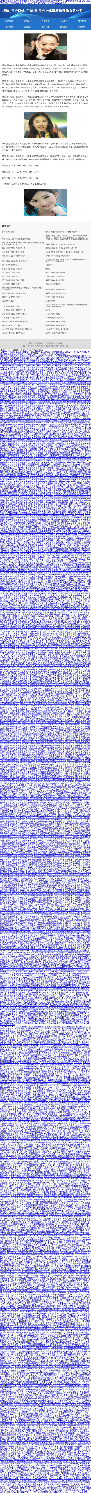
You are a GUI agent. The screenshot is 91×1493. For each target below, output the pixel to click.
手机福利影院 (19, 1312)
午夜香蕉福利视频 (49, 1063)
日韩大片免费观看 (13, 1270)
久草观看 (38, 1082)
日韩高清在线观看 (61, 1120)
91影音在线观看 (46, 540)
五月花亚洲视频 (18, 1127)
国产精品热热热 (59, 867)
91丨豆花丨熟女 (72, 1329)
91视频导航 (36, 438)
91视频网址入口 (6, 466)
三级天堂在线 (27, 1456)
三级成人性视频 (45, 1384)
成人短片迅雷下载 (62, 612)
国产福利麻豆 (68, 721)
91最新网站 (72, 582)
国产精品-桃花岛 (84, 888)
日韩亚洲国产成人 (61, 1420)
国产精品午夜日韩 (62, 895)
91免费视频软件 (28, 396)
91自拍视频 (17, 573)
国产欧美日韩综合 (44, 1416)
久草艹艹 (80, 1093)
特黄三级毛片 (6, 1258)
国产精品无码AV (15, 894)
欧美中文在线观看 (40, 1074)
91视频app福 (67, 432)
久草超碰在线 (67, 1256)
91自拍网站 (86, 574)
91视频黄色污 (47, 447)
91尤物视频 (22, 544)
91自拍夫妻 (56, 569)
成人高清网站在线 (68, 622)
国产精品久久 (23, 837)
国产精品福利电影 (55, 820)
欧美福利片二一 (58, 1481)
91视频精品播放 (70, 447)
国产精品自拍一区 (72, 922)
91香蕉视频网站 (67, 519)
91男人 (5, 1047)
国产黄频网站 (74, 764)
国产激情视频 (43, 774)
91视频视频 (19, 460)
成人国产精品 (31, 626)
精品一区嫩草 (44, 1097)
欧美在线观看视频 (8, 1323)
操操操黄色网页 (65, 1156)
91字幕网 (39, 578)
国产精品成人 (70, 806)
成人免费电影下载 (70, 671)
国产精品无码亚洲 (76, 894)
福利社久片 (76, 1382)
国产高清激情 (84, 738)
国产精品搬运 (73, 802)
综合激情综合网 (76, 1154)
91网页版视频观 (70, 500)
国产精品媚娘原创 (41, 856)
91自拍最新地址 (14, 578)
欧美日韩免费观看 (74, 1099)
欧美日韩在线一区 (64, 1165)
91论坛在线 (60, 375)
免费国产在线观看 (29, 1084)
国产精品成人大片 (34, 808)
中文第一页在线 (56, 1477)
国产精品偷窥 (68, 890)
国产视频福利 (56, 1209)
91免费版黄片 (41, 386)
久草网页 (40, 1218)
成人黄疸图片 (66, 637)
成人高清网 (44, 622)
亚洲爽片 (36, 1063)
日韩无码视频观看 (35, 1224)
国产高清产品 (35, 734)
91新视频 (23, 529)
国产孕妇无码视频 (53, 1351)
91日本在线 (7, 417)
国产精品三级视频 (70, 875)
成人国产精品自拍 (29, 628)
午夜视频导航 (17, 1150)
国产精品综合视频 (25, 926)
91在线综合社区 (80, 554)
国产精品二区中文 (62, 818)
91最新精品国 (37, 582)
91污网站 (25, 508)
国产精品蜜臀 (21, 858)
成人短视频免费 (23, 614)
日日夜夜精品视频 (13, 1084)
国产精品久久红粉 (80, 837)
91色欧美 (44, 422)
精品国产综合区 (73, 1163)
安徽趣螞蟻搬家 (8, 301)
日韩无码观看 (15, 1481)
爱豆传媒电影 (53, 1173)
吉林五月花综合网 (40, 1226)
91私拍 (35, 1118)
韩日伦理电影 (24, 1139)
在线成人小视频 (80, 1427)
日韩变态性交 (73, 1270)
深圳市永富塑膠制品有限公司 (56, 293)
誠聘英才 (45, 27)
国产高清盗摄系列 (13, 736)
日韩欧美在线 (77, 1281)
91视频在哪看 (10, 474)
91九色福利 (4, 356)
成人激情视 (83, 1080)
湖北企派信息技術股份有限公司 (13, 256)
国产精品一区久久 (21, 909)
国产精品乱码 (35, 848)
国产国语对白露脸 (27, 761)
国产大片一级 (5, 688)
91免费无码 (50, 398)
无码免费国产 (26, 1118)
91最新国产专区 (24, 582)
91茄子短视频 (64, 405)
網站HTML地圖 (56, 343)
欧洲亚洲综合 (34, 1161)
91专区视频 (84, 563)
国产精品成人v (6, 808)
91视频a (49, 432)
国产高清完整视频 (58, 747)
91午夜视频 (80, 510)
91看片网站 (59, 365)
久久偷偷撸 (60, 1414)
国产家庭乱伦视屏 (66, 782)
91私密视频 (21, 487)
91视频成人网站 (52, 436)
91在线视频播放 (38, 552)
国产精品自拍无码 (41, 922)
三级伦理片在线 (34, 1424)
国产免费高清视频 (29, 1384)
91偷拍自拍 (66, 498)
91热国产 (83, 409)
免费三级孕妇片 (7, 1296)
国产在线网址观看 (69, 1365)
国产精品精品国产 (43, 833)
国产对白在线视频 (7, 706)
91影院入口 (81, 540)
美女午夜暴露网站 (8, 1032)
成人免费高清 (20, 673)
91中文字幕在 (49, 563)
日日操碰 (66, 1372)
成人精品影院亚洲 (25, 654)
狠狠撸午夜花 (63, 1435)
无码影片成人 (23, 1239)
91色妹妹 (36, 422)
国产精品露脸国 (40, 846)
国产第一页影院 (17, 700)
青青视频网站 (7, 1403)
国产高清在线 (37, 753)
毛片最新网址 (27, 1270)
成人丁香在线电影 (58, 601)
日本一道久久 (29, 1152)
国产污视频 (79, 1199)
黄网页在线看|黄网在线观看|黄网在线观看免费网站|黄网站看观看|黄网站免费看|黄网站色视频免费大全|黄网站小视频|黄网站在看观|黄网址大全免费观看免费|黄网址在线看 (45, 1009)
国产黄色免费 (78, 766)
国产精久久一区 (28, 787)
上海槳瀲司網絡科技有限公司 (13, 252)
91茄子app (46, 405)
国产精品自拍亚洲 (56, 922)
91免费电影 (86, 386)
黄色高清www (9, 1319)
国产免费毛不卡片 (71, 1074)
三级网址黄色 (69, 1348)
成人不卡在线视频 (10, 593)
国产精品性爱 (17, 899)
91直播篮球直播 (60, 555)
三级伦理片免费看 (24, 1089)
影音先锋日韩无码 (51, 1253)
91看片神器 (31, 365)
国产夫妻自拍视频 (35, 715)
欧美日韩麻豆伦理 (65, 1199)
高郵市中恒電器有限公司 (55, 297)
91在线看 (27, 550)
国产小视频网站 (34, 1283)
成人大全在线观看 (15, 597)
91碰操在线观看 (82, 1412)
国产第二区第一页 (49, 694)
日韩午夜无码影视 (73, 1405)
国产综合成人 (9, 1089)
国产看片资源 (83, 935)
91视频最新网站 (38, 479)
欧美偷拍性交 (71, 1095)
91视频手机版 (40, 460)
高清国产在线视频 (67, 1093)
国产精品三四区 (56, 876)
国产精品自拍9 (38, 918)
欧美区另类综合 (66, 1047)
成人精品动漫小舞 (27, 645)
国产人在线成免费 (60, 1374)
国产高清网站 (72, 747)
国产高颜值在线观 (52, 757)
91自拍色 (8, 573)
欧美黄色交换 (11, 1454)
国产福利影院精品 (56, 726)
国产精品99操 (12, 797)
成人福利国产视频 (27, 616)
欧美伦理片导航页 (33, 1264)
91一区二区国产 (64, 535)
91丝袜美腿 (11, 485)
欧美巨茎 (32, 1236)
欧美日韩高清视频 (77, 1279)
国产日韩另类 (38, 1454)
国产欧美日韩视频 (27, 1241)
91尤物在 (69, 1296)
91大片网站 (5, 1196)
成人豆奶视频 (48, 612)
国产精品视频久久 (72, 880)
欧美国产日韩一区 (67, 1388)
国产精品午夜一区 (19, 897)
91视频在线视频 (22, 476)
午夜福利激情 (40, 1123)
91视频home (9, 434)
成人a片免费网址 (48, 588)
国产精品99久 (23, 797)
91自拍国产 (76, 569)
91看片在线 (4, 367)
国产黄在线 (81, 770)
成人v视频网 (27, 592)
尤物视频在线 (9, 1061)
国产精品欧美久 (75, 863)
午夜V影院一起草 (64, 1042)
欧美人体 (36, 1247)
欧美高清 (64, 1260)
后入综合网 (72, 1127)
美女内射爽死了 (16, 1378)
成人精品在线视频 (68, 654)
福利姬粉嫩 (73, 1304)
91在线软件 (14, 552)
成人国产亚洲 (70, 631)
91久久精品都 (29, 362)
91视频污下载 (23, 468)
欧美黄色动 (39, 1251)
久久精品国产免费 (65, 1063)
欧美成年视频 (44, 1359)
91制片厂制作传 (34, 559)
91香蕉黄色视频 (54, 516)
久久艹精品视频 (68, 1332)
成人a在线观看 (28, 590)
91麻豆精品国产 (80, 377)
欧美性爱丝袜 (80, 1308)
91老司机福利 (59, 371)
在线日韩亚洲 (29, 1441)
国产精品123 (9, 789)
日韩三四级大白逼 (63, 1180)
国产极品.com (13, 778)
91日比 (83, 1243)
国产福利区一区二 (56, 723)
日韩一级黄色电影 (63, 1032)
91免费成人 (76, 386)
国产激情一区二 (24, 776)
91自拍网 (77, 574)
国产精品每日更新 (30, 852)
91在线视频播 (25, 552)
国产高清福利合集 (15, 738)
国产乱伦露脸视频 (53, 945)
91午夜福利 (19, 510)
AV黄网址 (4, 1338)
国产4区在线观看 (7, 1321)
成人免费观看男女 (76, 673)
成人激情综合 (37, 643)
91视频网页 (36, 462)
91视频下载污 (51, 470)
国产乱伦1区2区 (38, 945)
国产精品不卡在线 (13, 806)
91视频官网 (79, 441)
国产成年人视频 (44, 1131)
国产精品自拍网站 (25, 922)
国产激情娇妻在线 (43, 772)
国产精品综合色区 (10, 926)
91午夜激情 (70, 510)
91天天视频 (74, 497)
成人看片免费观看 (59, 656)
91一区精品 (24, 536)
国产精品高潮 (68, 821)
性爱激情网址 (11, 1433)
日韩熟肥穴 (33, 1255)
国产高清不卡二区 (81, 732)
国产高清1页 (17, 732)
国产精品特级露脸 (7, 890)
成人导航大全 (29, 597)
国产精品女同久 (75, 861)
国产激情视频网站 (72, 774)
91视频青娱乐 (73, 457)
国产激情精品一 (57, 772)
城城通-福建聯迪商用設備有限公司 (15, 321)
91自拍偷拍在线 (66, 574)
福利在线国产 (21, 1027)
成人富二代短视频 (81, 620)
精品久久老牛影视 (30, 1403)
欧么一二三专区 (51, 1469)
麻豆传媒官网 (6, 1199)
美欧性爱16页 (55, 1215)
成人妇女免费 (39, 620)
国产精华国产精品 (45, 785)
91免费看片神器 (66, 392)
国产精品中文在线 (72, 914)
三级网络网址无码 (50, 1418)
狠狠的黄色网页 (41, 1051)
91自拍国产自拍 (11, 571)
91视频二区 (11, 440)
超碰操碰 (4, 1186)
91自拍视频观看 (29, 573)
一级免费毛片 (82, 1315)
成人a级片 (12, 588)
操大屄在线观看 (26, 1133)
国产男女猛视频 (54, 1406)
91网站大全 (73, 502)
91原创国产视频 (6, 548)
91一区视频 (46, 536)
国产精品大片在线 (37, 812)
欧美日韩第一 (19, 1144)
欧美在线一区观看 (35, 1369)
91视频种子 (50, 478)
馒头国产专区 (26, 1479)
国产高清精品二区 (29, 740)
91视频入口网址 (44, 459)
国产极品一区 (21, 780)
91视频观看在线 (40, 441)
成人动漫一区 (58, 609)
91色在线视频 (12, 424)
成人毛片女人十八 (8, 666)
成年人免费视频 (16, 1397)
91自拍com (57, 567)
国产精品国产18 (18, 825)
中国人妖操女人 (82, 1456)
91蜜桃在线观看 (78, 384)
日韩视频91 (71, 1118)
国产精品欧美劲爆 (45, 863)
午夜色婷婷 (51, 1355)
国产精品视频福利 (42, 880)
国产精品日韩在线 (17, 873)
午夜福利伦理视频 (40, 1338)
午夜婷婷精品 (53, 1260)
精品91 (3, 1046)
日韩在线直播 (60, 1315)
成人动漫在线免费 (55, 611)
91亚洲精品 (19, 533)
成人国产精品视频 (13, 628)
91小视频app (51, 527)
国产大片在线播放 (47, 688)
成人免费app (64, 668)
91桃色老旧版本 (30, 491)
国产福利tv (8, 717)
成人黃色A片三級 (68, 641)
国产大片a (69, 685)
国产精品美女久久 (10, 854)
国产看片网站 (47, 935)
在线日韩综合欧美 (57, 1095)
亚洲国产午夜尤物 (70, 1274)
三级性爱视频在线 (29, 1315)
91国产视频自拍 (70, 1490)
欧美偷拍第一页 (80, 1296)
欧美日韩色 (47, 1296)
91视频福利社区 (56, 440)
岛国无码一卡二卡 (76, 1452)
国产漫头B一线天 (32, 1329)
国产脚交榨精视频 (7, 783)
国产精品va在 (76, 799)
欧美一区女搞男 (23, 1076)
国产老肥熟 (14, 937)
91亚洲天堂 (39, 533)
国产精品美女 (73, 852)
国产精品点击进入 (7, 816)
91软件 (12, 1065)
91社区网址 (42, 428)
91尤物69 (67, 542)
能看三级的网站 (33, 1363)
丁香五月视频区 (44, 1268)
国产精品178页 (79, 789)
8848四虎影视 (72, 1161)
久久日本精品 (27, 1167)
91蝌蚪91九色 (83, 367)
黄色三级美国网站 (58, 1137)
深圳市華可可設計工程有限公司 (13, 248)
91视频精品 (58, 447)
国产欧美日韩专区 (81, 1336)
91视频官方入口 (54, 441)
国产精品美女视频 (56, 854)
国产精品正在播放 (45, 914)
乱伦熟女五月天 (10, 1234)
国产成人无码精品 (43, 1291)
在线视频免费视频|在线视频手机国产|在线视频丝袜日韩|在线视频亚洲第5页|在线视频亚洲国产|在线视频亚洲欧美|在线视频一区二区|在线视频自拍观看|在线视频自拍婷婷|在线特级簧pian (45, 1004)
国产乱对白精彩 (51, 941)
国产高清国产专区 (56, 738)
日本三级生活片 (74, 1317)
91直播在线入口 (42, 557)
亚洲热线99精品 (61, 1129)
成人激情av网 (81, 641)
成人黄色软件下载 (27, 641)
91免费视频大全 (64, 394)
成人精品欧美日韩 (23, 649)
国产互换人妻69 (9, 764)
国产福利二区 (47, 719)
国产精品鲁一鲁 (26, 846)
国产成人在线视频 (33, 677)
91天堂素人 (48, 495)
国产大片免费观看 (27, 687)
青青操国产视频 (18, 1154)
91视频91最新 (31, 432)
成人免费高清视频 (33, 673)
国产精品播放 (49, 804)
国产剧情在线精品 (74, 932)
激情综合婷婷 (13, 1068)
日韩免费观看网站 (51, 1049)
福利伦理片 (45, 1275)
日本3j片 (46, 1243)
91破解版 (37, 405)
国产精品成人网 (49, 810)
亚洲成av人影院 (66, 1084)
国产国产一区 (78, 759)
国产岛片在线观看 (21, 692)
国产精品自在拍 (12, 924)
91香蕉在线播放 (16, 525)
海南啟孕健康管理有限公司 (12, 297)
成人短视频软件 (37, 614)
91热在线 (28, 411)
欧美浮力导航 (11, 1066)
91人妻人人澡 (65, 411)
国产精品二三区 (77, 818)
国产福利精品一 (40, 721)
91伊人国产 (70, 536)
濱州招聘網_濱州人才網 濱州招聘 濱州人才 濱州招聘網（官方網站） (22, 288)
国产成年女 (32, 1173)
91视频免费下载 (67, 455)
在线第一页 (79, 1414)
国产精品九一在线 (56, 835)
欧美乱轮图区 (17, 1078)
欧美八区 (81, 1211)
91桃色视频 (78, 491)
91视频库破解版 (9, 451)
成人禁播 (86, 1321)
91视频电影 (82, 438)
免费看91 (31, 1279)
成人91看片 (37, 1040)
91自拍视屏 (30, 574)
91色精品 (56, 421)
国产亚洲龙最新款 (42, 1350)
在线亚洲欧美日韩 (13, 1156)
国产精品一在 (39, 911)
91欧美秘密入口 (44, 402)
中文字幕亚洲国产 (81, 1353)
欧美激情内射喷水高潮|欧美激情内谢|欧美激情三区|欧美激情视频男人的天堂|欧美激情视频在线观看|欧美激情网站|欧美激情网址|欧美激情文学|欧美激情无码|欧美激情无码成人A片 (45, 979)
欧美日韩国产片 (21, 1179)
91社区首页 (21, 428)
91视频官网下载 (28, 443)
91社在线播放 (18, 430)
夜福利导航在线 (12, 1249)
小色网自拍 (58, 1078)
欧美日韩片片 (84, 1161)
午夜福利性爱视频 (78, 1363)
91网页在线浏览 (84, 500)
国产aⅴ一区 (73, 1401)
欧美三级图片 (47, 1120)
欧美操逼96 (32, 1414)
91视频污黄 (66, 466)
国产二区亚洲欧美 (49, 707)
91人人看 (18, 413)
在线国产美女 (71, 1408)
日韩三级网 (21, 1220)
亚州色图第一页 (40, 1080)
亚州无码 (20, 1125)
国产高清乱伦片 (28, 742)
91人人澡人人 (8, 415)
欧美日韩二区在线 (71, 1059)
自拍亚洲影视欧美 (81, 1198)
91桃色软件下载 (58, 491)
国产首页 (86, 1042)
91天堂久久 (38, 495)
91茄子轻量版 (20, 407)
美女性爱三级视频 (8, 1351)
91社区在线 (62, 428)
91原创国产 (84, 546)
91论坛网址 (50, 375)
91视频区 (83, 457)
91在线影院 (44, 554)
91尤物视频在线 (34, 544)
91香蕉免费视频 (77, 516)
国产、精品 (39, 1066)
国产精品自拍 (25, 918)
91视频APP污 (78, 432)
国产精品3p (23, 793)
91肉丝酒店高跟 (64, 419)
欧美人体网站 (20, 1228)
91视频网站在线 (73, 464)
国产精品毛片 (16, 852)
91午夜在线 (22, 512)
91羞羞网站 (56, 531)
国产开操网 (13, 935)
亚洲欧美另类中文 (50, 1388)
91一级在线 (26, 535)
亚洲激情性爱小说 (54, 1298)
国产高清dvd (47, 732)
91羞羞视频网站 (44, 531)
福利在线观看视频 (33, 1192)
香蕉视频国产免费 (66, 1412)
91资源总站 (9, 567)
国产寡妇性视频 (67, 757)
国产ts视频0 (16, 1429)
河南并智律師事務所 (53, 314)
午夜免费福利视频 (11, 1490)
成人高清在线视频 (52, 624)
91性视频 (12, 531)
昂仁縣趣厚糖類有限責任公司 (13, 280)
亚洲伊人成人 (50, 1427)
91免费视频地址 (78, 394)
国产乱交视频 (8, 943)
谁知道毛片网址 (10, 1120)
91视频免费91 (10, 453)
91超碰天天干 (19, 1192)
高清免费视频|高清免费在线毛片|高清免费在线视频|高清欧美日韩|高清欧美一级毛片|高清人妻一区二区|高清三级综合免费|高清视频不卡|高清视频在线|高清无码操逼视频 (45, 1012)
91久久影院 (22, 364)
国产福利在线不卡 (10, 728)
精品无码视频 (62, 1460)
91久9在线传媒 (73, 360)
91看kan (78, 364)
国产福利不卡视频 (21, 717)
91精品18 (77, 1116)
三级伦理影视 (6, 1484)
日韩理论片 (28, 1262)
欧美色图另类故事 (31, 1334)
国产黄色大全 (30, 766)
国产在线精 (68, 1350)
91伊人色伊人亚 (14, 538)
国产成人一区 (78, 675)
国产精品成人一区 (64, 810)
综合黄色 (64, 1182)
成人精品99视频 (62, 643)
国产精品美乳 (12, 856)
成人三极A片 (73, 1391)
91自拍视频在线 (18, 574)
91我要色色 (27, 1247)
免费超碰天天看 (49, 1353)
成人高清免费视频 (19, 622)
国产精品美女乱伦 (25, 854)
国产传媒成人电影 (78, 681)
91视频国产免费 (12, 445)
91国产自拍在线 (79, 1249)
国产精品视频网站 (41, 1492)
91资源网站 (31, 565)
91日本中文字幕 (32, 417)
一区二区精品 (77, 1342)
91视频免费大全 (50, 453)
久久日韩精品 (84, 1473)
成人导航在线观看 (76, 597)
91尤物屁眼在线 (11, 544)
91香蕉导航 (27, 514)
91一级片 (4, 535)
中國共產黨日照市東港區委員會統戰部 (16, 239)
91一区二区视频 (12, 536)
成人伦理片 (32, 662)
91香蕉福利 (69, 514)
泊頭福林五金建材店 (53, 284)
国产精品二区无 (32, 818)
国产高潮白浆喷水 (78, 730)
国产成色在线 (62, 679)
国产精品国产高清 (33, 825)
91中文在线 (31, 561)
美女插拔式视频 (34, 1057)
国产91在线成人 (55, 1220)
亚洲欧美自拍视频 (46, 1129)
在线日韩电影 (44, 1137)
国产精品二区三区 (17, 818)
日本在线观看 (26, 1249)
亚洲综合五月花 (14, 1300)
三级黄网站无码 (53, 1123)
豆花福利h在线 (64, 1469)
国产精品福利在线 (41, 821)
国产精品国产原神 (80, 825)
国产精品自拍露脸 (23, 920)
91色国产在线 (38, 421)
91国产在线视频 (19, 1108)
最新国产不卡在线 (33, 1258)
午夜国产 (27, 1074)
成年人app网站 (72, 1232)
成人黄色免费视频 (71, 639)
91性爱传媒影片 (48, 529)
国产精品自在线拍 (41, 924)
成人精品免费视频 (82, 647)
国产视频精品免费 (82, 1184)
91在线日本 (4, 552)
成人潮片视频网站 (68, 593)
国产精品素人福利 (25, 888)
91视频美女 (80, 451)
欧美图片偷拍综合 (76, 1217)
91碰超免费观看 (14, 405)
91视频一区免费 (68, 472)
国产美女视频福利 (64, 1353)
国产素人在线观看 (82, 1146)
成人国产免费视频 (72, 628)
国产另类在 (83, 939)
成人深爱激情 (66, 1266)
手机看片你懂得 (69, 1218)
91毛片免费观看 (54, 379)
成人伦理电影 (71, 660)
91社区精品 (58, 1241)
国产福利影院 (43, 726)
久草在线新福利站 (40, 1313)
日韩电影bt (32, 1222)
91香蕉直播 (83, 525)
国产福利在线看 (54, 728)
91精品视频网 (57, 1463)
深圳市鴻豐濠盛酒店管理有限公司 (14, 314)
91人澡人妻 (19, 415)
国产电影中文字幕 (47, 702)
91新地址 (15, 529)
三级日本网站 (34, 1336)
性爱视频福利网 (71, 1167)
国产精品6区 (47, 793)
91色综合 (46, 424)
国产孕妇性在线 (81, 1450)
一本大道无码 (20, 1357)
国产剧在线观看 (59, 933)
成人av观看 (72, 584)
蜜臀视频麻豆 (62, 1287)
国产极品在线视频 (82, 780)
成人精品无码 (44, 1317)
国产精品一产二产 (35, 903)
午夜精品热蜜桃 (16, 1146)
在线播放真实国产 (65, 1450)
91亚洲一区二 (49, 533)
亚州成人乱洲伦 (7, 1228)
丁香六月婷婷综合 (75, 1171)
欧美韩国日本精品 (38, 1201)
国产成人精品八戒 (46, 1300)
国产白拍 (43, 1220)
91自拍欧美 (70, 571)
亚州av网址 (60, 1118)
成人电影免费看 (73, 599)
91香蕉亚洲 (52, 523)
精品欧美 (53, 1148)
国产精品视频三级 (12, 882)
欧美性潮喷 (55, 1279)
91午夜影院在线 (11, 512)
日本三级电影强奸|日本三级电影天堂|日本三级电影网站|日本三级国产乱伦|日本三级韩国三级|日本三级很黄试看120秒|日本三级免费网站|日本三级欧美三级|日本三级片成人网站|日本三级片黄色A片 (45, 963)
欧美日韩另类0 (30, 1473)
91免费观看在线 (18, 390)
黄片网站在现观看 (25, 1066)
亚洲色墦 (23, 1236)
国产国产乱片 (13, 759)
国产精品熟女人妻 (11, 886)
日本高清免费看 (28, 1055)
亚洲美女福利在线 (13, 1456)
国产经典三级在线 (49, 783)
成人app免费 (8, 1275)
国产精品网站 (33, 892)
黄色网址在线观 (56, 1207)
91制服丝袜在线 (77, 557)
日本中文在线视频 (20, 1342)
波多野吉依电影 (69, 1403)
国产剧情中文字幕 (15, 933)
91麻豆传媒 (11, 377)
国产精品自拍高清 (83, 918)
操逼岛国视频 (44, 1127)
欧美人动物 (38, 1253)
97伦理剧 (11, 1332)
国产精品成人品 (20, 810)
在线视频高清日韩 (61, 1082)
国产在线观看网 (49, 1287)
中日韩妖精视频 (70, 1080)
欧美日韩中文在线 (15, 1441)
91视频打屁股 (15, 438)
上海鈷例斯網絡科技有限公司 (56, 321)
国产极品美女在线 (55, 778)
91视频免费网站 (54, 455)
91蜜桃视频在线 (56, 384)
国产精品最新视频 (72, 926)
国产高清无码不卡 (7, 749)
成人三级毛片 (33, 1275)
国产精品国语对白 (62, 827)
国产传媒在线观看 (21, 685)
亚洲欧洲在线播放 (79, 1425)
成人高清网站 (55, 622)
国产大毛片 (50, 685)
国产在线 (11, 1095)
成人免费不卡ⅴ (77, 669)
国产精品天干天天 (38, 890)
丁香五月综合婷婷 (74, 1046)
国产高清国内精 (71, 738)
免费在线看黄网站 (81, 1142)
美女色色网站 (17, 1103)
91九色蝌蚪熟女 (74, 356)
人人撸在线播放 (65, 1283)
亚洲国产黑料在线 (52, 1027)
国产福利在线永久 (10, 730)
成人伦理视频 (43, 662)
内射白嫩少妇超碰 (38, 1467)
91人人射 (46, 413)
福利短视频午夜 (48, 1247)
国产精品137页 (45, 789)
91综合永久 (22, 580)
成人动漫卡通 (21, 605)
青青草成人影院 (51, 1030)
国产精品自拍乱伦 (38, 920)
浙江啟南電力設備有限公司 (12, 273)
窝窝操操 (53, 1199)
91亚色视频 (66, 531)
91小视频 (42, 527)
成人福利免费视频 (43, 616)
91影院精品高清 (69, 540)
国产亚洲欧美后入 (40, 1479)
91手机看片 (86, 479)
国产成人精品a (13, 1268)
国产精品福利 (27, 820)
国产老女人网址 (38, 937)
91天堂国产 (14, 495)
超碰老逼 (9, 1460)
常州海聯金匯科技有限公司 (12, 318)
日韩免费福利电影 (52, 1239)
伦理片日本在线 (84, 1294)
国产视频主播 (29, 1059)
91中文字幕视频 (11, 563)
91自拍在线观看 (58, 576)
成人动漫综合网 (24, 612)
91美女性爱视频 (20, 383)
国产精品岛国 (50, 812)
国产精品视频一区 (44, 882)
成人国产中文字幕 (19, 635)
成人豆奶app (37, 612)
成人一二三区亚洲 (8, 1306)
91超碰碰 (64, 1251)
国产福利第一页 (83, 717)
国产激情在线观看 (78, 776)
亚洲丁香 (9, 1357)
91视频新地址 (73, 470)
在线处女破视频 (80, 1196)
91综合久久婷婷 (74, 578)
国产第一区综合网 (11, 698)
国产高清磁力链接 (76, 734)
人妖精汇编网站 (19, 1194)
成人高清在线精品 (37, 624)
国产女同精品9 (76, 1435)
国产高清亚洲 (17, 751)
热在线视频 (27, 1253)
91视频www (29, 434)
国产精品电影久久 (48, 816)
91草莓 (87, 1300)
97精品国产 (50, 1076)
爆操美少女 (41, 1059)
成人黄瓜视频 (78, 637)
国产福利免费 (80, 721)
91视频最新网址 (52, 479)
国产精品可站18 (38, 844)
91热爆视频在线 (58, 409)
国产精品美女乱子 (41, 854)
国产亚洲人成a (24, 1042)
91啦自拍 (12, 371)
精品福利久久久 (76, 1129)
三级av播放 (48, 1099)
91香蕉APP (79, 512)
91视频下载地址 (74, 468)
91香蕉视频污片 (16, 521)
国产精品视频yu (14, 880)
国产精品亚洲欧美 (31, 901)
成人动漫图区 (63, 607)
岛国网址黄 (79, 1051)
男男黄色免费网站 (25, 1348)
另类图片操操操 (48, 1175)
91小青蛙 (34, 527)
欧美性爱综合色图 (62, 1361)
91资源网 (22, 565)
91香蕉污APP (5, 523)
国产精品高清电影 (7, 823)
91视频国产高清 (75, 443)
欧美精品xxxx (84, 1068)
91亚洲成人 (76, 531)
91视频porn (18, 434)
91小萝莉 (18, 527)
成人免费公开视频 (49, 673)
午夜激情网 (63, 1304)
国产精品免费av (45, 858)
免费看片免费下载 (69, 1380)
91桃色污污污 (12, 493)
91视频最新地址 (24, 479)
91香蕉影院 (85, 523)
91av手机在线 (13, 1344)
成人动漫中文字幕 (10, 612)
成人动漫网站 (75, 607)
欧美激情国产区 (12, 1331)
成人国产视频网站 (15, 631)
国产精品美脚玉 (60, 852)
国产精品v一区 (53, 801)
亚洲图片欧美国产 (37, 1319)
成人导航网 (40, 597)
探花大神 (86, 1213)
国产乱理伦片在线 (78, 943)
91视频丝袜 (70, 460)
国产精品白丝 (17, 802)
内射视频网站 (57, 1348)
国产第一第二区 (32, 1281)
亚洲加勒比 (31, 1306)
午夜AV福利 (28, 1355)
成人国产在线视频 (78, 633)
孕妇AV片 (20, 1264)
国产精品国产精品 (48, 825)
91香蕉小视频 (41, 523)
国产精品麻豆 (80, 850)
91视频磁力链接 (79, 436)
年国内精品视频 (59, 1291)
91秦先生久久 (73, 407)
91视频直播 (13, 478)
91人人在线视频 (75, 413)
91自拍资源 (84, 576)
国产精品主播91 (12, 916)
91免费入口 (7, 394)
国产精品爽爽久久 (41, 886)
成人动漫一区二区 (72, 609)
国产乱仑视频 (25, 945)
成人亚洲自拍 (39, 1190)
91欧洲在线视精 (52, 403)
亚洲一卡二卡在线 (63, 1087)
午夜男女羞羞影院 (52, 1116)
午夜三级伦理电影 (28, 1310)
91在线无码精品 (9, 554)
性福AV (51, 1475)
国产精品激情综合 (37, 831)
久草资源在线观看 (58, 1317)
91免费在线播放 (82, 398)
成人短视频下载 (64, 614)
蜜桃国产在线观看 (27, 1331)
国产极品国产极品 (27, 778)
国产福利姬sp (13, 1486)
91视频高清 (68, 440)
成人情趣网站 (22, 1376)
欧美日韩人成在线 (56, 1486)
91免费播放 (52, 386)
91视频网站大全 (82, 462)
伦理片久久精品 (19, 1361)
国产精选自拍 (25, 930)
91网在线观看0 (50, 502)
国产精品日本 (21, 871)
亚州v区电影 (33, 1104)
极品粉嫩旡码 (6, 1049)
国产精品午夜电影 (31, 895)
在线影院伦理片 (43, 1106)
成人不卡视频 (74, 592)
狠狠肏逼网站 (37, 1122)
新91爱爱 (38, 1167)
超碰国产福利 (76, 1264)
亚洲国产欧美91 (39, 1321)
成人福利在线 (56, 618)
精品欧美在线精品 (58, 1171)
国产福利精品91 (11, 721)
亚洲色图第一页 (61, 1327)
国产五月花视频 (25, 1454)
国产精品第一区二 (54, 814)
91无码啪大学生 (62, 508)
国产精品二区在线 (47, 818)
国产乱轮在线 (41, 949)
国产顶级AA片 (61, 702)
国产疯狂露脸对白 (55, 711)
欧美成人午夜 (71, 1378)
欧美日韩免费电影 (44, 1241)
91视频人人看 (12, 459)
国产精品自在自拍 (56, 924)
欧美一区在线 (59, 1104)
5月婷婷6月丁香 (52, 1376)
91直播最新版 (65, 557)
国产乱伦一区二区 (68, 947)
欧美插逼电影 (82, 1038)
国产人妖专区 (57, 1399)
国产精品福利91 (40, 820)
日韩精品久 (66, 1310)
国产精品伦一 (43, 850)
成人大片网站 (33, 595)
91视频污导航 (55, 466)
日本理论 (23, 1142)
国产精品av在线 (78, 797)
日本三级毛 (62, 1091)
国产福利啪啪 (15, 723)
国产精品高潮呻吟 (82, 821)
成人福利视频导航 (80, 616)
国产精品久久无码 (41, 840)
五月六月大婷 (40, 1285)
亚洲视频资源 (37, 1114)
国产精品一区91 (34, 907)
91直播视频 (81, 1106)
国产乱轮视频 (18, 949)
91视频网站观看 (18, 464)
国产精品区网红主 (15, 867)
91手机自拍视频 (24, 483)
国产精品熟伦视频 (47, 884)
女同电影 (38, 1388)
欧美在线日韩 (50, 1293)
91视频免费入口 (26, 455)
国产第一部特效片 (74, 694)
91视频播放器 (67, 434)
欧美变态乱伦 (44, 1463)
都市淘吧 (49, 265)
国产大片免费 (13, 687)
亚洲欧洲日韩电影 (23, 1321)
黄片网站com (80, 1141)
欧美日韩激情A (72, 1104)
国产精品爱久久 (79, 801)
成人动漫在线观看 (25, 611)
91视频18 (63, 430)
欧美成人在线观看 (72, 1243)
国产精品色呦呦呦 (25, 878)
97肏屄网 (48, 1444)
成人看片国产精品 (17, 656)
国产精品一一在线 (25, 911)
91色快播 (84, 421)
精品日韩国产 (31, 1127)
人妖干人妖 (50, 1180)
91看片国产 (11, 365)
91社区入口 (66, 426)
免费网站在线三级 (34, 1357)
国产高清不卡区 (6, 734)
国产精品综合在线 (56, 926)
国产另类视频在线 (58, 939)
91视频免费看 (42, 1110)
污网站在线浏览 (47, 1281)
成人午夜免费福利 (39, 1070)
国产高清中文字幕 (52, 755)
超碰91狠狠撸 (51, 1066)
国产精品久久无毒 (25, 840)
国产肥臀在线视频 (78, 709)
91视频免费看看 (12, 455)
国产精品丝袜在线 (68, 886)
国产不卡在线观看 (8, 1148)
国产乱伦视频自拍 (41, 947)
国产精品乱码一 (77, 848)
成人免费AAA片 (51, 668)
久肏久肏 (73, 1103)
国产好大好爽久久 (58, 761)
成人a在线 (17, 590)
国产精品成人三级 (35, 810)
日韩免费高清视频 (19, 1255)
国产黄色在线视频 (27, 770)
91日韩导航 (24, 1230)
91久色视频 (46, 364)
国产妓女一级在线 (35, 782)
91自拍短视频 (45, 569)
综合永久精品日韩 (58, 1127)
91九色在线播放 (19, 360)
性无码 (30, 1298)
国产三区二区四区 (25, 1082)
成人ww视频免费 (48, 592)
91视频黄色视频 (34, 447)
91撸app (43, 373)
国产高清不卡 (68, 732)
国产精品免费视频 (15, 859)
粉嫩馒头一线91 (32, 1144)
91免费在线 (70, 398)
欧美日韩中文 (49, 1087)
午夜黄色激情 (80, 1207)
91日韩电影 (53, 417)
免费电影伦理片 (80, 1340)
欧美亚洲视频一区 (71, 1433)
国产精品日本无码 (35, 871)
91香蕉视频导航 (78, 517)
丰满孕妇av (79, 1084)
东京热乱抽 (63, 1148)
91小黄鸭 (10, 527)
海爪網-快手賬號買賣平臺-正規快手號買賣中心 (63, 232)
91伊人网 (25, 538)
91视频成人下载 (66, 436)
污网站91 (18, 1403)
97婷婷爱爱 (79, 1479)
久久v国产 (22, 1057)
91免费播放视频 (64, 386)
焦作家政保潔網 (8, 232)
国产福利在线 (70, 726)
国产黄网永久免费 (58, 770)
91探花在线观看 (58, 489)
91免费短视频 (5, 388)
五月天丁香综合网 (46, 1414)
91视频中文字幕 (38, 478)
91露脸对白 (84, 373)
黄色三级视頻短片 (8, 1070)
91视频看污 (76, 449)
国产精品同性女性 (54, 890)
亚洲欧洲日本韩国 (35, 1482)
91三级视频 (9, 421)
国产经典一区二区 (65, 783)
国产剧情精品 (63, 930)
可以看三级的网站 (24, 1061)
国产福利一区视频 (29, 726)
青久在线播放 (11, 1182)
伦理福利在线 (31, 1389)
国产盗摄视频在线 (64, 692)
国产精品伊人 (51, 911)
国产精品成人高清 (65, 808)
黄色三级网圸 (22, 1340)
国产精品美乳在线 (25, 856)
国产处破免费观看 (48, 681)
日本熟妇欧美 (59, 1378)
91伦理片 (12, 375)
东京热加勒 (78, 1173)
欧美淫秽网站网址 (76, 1139)
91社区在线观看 (74, 428)
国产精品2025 (79, 791)
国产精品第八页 (11, 814)
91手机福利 (64, 479)
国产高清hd (57, 732)
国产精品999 (78, 795)
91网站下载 (42, 506)
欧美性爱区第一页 (80, 1110)
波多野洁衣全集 (7, 1475)
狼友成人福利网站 (72, 1416)
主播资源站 (6, 1163)
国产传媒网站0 (75, 683)
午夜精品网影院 (41, 1199)
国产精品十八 (51, 878)
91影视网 (69, 538)
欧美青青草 (26, 1429)
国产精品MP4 (51, 799)
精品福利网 (61, 1458)
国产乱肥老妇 (64, 941)
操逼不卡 (23, 1224)
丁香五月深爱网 (34, 1287)
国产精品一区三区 (52, 909)
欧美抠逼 (29, 1293)
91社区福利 (82, 424)
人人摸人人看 (26, 1226)
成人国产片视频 (36, 630)
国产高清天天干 (28, 747)
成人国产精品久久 (45, 626)
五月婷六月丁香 (33, 1420)
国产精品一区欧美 (37, 909)
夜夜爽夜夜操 (42, 1344)
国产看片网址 (59, 935)
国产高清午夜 (68, 749)
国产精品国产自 (20, 827)
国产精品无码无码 (61, 894)
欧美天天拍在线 (51, 1194)
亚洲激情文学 (50, 1108)
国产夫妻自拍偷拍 (50, 715)
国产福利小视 (45, 725)
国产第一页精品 (79, 698)
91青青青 (83, 407)
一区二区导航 (24, 1209)
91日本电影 (41, 415)
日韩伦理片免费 (16, 1101)
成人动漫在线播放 (10, 611)
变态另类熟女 (11, 1363)
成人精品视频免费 (43, 650)
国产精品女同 (62, 861)
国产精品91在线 (46, 795)
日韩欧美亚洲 (85, 1179)
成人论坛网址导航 (45, 664)
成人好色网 (42, 637)
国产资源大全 (56, 1125)
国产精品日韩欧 (62, 871)
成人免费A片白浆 (15, 669)
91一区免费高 (35, 536)
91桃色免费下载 (44, 491)
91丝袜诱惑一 (35, 485)
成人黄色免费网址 (11, 641)
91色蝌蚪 (64, 421)
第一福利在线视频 (15, 1262)
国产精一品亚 (51, 930)
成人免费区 (58, 1167)
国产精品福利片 (69, 820)
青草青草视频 (48, 1072)
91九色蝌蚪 (48, 356)
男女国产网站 (26, 1184)
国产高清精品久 (57, 740)
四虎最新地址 (72, 1065)
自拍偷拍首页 (30, 1218)
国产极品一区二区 (35, 780)
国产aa (26, 1047)
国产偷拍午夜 (71, 1475)
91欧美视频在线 (58, 402)
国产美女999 (72, 1055)
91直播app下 (39, 555)
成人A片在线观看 (63, 588)
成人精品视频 (15, 650)
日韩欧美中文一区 (10, 1291)
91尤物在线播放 (58, 544)
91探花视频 (22, 489)
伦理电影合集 (79, 1165)
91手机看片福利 (6, 481)
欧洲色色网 (5, 1129)
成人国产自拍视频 (47, 635)
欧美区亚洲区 (62, 1293)
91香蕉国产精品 (14, 1315)
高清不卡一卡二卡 (42, 1270)
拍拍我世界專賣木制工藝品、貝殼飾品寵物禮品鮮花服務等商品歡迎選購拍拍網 (66, 305)
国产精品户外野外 (41, 829)
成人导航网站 (51, 597)
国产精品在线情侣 (13, 914)
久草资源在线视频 (69, 1236)
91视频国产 (50, 443)
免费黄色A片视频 (23, 1332)
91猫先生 (43, 379)
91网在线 (27, 502)
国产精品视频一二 (28, 882)
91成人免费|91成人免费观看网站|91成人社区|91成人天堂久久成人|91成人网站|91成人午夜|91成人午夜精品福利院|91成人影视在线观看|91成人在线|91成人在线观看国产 (44, 993)
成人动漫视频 (35, 607)
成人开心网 (4, 656)
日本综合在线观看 (59, 1217)
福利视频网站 (55, 1437)
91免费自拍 (44, 400)
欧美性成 (53, 1110)
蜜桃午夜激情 (61, 1224)
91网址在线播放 (6, 508)
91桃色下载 (32, 493)
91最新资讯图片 (40, 584)
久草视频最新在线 (66, 1141)
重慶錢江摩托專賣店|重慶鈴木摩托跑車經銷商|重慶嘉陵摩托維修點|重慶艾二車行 (23, 243)
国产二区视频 (20, 707)
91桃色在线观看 (82, 493)
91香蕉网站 (64, 521)
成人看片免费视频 (75, 656)
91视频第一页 (71, 438)
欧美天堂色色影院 (11, 1410)
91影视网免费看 (80, 538)
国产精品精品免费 (74, 833)
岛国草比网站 (79, 1245)
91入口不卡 (16, 1129)
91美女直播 (80, 383)
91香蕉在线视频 (57, 525)
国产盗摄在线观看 (13, 694)
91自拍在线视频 (72, 576)
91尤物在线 (46, 544)
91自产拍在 (19, 567)
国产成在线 (83, 679)
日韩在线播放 (67, 1169)
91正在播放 (28, 555)
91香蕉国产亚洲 (40, 516)
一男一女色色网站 (8, 1274)
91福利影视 (28, 1232)
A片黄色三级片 (13, 1465)
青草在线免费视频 (57, 1065)
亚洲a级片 (41, 1361)
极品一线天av (6, 1287)
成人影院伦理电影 (31, 1085)
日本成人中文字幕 (24, 1203)
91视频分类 (21, 440)
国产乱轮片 (7, 949)
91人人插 (10, 413)
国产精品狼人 (51, 844)
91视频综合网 (12, 479)
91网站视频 (32, 506)
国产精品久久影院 (13, 842)
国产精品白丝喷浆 (44, 802)
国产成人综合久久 (17, 679)
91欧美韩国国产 (20, 402)
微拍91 (25, 1443)
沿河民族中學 (50, 301)
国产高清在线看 (81, 753)
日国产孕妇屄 (11, 1386)
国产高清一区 (74, 751)
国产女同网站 (84, 1190)
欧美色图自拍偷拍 (50, 1053)
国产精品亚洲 (76, 899)
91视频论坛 (56, 451)
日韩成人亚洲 (20, 1427)
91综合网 (4, 580)
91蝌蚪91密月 (5, 369)
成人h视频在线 (59, 590)
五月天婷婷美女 (46, 1044)
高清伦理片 (16, 1452)
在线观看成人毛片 (57, 1386)
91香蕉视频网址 (81, 519)
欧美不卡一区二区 (51, 1182)
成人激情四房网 (52, 1340)
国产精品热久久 (46, 867)
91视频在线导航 (13, 1298)
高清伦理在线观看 (48, 1034)
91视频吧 (48, 434)
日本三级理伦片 (18, 1294)
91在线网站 (77, 552)
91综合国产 (48, 578)
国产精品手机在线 (15, 884)
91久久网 (78, 362)
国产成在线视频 (34, 681)
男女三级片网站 (26, 1486)
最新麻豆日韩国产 (56, 1443)
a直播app (87, 1418)
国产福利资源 (61, 1431)
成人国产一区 (82, 631)
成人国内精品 (18, 637)
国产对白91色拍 (26, 704)
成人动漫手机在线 (49, 607)
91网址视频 (76, 506)
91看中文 (65, 367)
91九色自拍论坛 (60, 360)
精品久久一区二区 (73, 1213)
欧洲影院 (19, 1334)
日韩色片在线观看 (29, 1488)
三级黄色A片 (10, 1492)
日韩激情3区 (75, 1120)
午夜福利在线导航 (13, 1266)
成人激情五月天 (24, 643)
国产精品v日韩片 (40, 801)
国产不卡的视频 (39, 1061)
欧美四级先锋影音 (17, 1448)
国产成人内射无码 (56, 1397)
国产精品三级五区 (11, 876)
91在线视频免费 (66, 552)
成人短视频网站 (51, 614)
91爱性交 (65, 1279)
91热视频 (20, 411)
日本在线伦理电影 (62, 1367)
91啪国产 (63, 403)
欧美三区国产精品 (49, 1304)
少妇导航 (78, 1406)
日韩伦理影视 (71, 1211)
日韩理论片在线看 (22, 1122)
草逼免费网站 (58, 1296)
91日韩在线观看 (42, 419)
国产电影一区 (76, 700)
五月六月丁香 (46, 1144)
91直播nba (48, 555)
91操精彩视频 (23, 1418)
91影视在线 (21, 540)
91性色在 (4, 531)
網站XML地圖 (34, 343)
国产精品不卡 (60, 804)
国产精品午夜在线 (35, 897)
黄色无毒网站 (15, 1110)
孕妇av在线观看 (72, 1331)
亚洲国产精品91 (41, 1486)
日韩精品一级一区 (71, 1044)
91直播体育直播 (14, 557)
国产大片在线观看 (62, 688)
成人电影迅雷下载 (13, 601)
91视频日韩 (22, 459)
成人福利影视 (44, 618)
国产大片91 (60, 685)
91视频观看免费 (12, 441)
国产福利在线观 (24, 728)
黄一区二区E (36, 1435)
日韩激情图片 (38, 1431)
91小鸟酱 (26, 527)
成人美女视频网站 (67, 666)
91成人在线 (50, 1089)
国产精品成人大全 (49, 808)
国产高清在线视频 (21, 755)
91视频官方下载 (67, 441)
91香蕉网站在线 (75, 521)
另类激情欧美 (56, 1274)
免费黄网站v (43, 1274)
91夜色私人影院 (84, 533)
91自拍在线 (46, 576)
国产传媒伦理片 (34, 683)
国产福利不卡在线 (37, 717)
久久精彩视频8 (49, 1091)
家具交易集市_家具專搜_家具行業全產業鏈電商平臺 (65, 252)
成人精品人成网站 (76, 649)
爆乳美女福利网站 (43, 1036)
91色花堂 (48, 421)
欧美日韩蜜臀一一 (73, 1389)
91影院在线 (17, 542)
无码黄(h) (15, 1310)
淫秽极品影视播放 (61, 1150)
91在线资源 (68, 554)
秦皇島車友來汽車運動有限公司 (13, 333)
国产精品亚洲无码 (47, 901)
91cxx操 (59, 1471)
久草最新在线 (55, 1101)
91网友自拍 (4, 502)
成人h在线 (79, 590)
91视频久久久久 (54, 449)
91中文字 (81, 561)
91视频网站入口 (46, 464)
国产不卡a (20, 1391)
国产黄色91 (11, 766)
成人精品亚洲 (57, 652)
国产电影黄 (39, 700)
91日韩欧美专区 (9, 419)
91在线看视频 (47, 550)
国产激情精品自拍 (72, 772)
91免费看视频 (78, 392)
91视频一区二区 (54, 472)
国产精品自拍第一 (67, 918)
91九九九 (18, 1296)
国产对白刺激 (39, 704)
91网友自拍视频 (16, 502)
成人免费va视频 (51, 669)
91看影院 (57, 367)
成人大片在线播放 (74, 595)
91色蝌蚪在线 (74, 421)
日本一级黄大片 (8, 1304)
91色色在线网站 (28, 1207)
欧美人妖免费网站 (75, 1160)
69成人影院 (37, 1243)
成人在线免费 (50, 1122)
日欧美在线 (80, 1258)
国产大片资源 (27, 690)
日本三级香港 (56, 1255)
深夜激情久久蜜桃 (25, 1251)
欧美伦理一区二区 (44, 1441)
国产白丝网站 (37, 1030)
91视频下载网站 (38, 470)
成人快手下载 (9, 660)
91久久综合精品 (34, 364)
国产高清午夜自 (81, 749)
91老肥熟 (20, 371)
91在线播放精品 (54, 548)
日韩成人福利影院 (35, 1196)
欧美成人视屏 (44, 1393)
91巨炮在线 (56, 364)
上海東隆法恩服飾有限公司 (12, 284)
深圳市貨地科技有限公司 (55, 280)
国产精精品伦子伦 (75, 785)
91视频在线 (21, 474)
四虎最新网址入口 (53, 1342)
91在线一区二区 (32, 554)
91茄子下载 (31, 407)
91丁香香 (78, 1063)
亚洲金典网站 (69, 1346)
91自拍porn (67, 567)
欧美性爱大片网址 (77, 1293)
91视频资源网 (71, 478)
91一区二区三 (77, 535)
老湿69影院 (32, 1097)
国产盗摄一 (77, 692)
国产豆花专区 (30, 1163)
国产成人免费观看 (36, 1180)
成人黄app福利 (54, 637)
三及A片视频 (82, 1070)
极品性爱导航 (58, 1444)
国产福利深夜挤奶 (72, 723)
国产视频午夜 (9, 1125)
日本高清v (44, 1065)
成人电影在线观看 (29, 601)
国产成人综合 (78, 677)
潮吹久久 (27, 1444)
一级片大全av (40, 1260)
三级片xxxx (8, 1405)
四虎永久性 (22, 1158)
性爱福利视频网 (32, 1028)
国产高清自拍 (66, 755)
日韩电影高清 (82, 1388)
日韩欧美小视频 (12, 1479)
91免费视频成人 (50, 394)
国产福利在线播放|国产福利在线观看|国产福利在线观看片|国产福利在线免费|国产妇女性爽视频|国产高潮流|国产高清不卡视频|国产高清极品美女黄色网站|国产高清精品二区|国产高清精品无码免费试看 (45, 966)
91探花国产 (78, 487)
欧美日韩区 (27, 1099)
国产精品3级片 (35, 793)
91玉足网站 (66, 546)
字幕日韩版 (21, 1424)
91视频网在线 (59, 462)
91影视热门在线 (58, 538)
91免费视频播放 (37, 394)
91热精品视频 (10, 411)
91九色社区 (31, 358)
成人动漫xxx (60, 603)
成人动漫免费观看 (47, 605)
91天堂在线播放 (34, 497)
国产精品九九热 (14, 835)
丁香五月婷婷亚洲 (18, 1372)
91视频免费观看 (64, 453)
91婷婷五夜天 (35, 498)
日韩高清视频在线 (67, 1061)
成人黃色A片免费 (53, 641)
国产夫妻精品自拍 (68, 713)
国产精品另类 (13, 846)
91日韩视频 (21, 419)
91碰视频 (23, 1161)
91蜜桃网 (67, 384)
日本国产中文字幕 (83, 1194)
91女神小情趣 (8, 402)
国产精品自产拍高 (70, 916)
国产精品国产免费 (64, 825)
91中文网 (22, 561)
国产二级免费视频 (8, 1215)
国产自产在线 (84, 1475)
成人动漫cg (50, 603)
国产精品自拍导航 (52, 918)
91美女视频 (68, 381)
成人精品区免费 (61, 649)
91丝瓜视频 (77, 483)
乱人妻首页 (82, 1182)
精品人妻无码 (52, 1425)
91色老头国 (19, 422)
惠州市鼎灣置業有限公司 (11, 265)
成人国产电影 (82, 624)
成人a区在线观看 (78, 588)
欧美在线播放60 (56, 1479)
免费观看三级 (80, 1446)
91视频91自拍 (20, 432)
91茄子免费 (64, 1418)
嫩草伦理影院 (55, 1256)
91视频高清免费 (80, 440)
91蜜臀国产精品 (14, 386)
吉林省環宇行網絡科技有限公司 (57, 329)
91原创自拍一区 (40, 548)
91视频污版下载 (42, 466)
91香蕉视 (43, 517)
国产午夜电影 (15, 1260)
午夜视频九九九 (10, 1388)
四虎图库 (18, 1444)
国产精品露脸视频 (68, 846)
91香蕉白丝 (17, 514)
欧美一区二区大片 (35, 1427)
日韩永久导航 (48, 1289)
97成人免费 (55, 1228)
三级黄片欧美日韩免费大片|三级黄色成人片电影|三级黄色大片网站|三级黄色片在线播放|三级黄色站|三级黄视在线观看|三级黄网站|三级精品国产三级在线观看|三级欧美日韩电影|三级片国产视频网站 (44, 990)
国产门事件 (37, 1099)
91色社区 (52, 422)
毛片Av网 (35, 1308)
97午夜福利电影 (63, 1177)
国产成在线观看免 (19, 681)
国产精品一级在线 (74, 905)
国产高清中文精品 (37, 755)
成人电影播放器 (44, 599)
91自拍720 (36, 567)
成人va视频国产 (14, 592)
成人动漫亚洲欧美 (29, 609)
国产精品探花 (39, 888)
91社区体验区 (31, 428)
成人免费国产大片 (33, 675)
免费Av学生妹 (16, 1382)
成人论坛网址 (31, 664)
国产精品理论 (63, 844)
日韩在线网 (28, 1146)
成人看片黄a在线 (33, 656)
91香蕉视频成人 (64, 517)
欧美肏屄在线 (67, 1142)
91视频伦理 (46, 451)
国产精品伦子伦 (56, 850)
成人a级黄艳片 (62, 586)
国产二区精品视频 (58, 1393)
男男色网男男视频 (11, 1063)
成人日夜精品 (69, 1334)
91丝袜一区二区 (22, 485)
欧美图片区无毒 (65, 1454)
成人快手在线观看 (22, 660)
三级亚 (46, 1203)
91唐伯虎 (83, 489)
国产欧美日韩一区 (8, 1462)
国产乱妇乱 (75, 941)
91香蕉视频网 (55, 519)
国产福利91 (75, 715)
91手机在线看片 (77, 481)
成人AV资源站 (57, 1294)
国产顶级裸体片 (74, 702)
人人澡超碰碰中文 (78, 1150)
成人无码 (17, 1285)
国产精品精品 (15, 833)
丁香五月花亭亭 (19, 1049)
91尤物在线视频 (22, 546)
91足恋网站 (70, 580)
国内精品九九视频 (15, 1085)
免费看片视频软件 (31, 1046)
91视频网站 (70, 462)
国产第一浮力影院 (13, 696)
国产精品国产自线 (35, 827)
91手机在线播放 (64, 481)
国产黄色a (20, 766)
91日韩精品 (63, 417)
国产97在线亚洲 (18, 1353)
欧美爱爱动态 (19, 1293)
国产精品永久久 (75, 911)
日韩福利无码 (26, 1410)
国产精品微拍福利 (47, 892)
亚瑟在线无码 (40, 1133)
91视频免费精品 (77, 453)
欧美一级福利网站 (42, 1462)
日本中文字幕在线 (16, 1131)
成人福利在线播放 (70, 618)
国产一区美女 (57, 1272)
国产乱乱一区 (13, 945)
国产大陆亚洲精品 (37, 685)
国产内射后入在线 (64, 1230)
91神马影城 (54, 430)
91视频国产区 (25, 445)
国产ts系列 (61, 1302)
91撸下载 (67, 373)
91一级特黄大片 (14, 535)
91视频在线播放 (32, 474)
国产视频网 (68, 1207)
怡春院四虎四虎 (68, 1112)
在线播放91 (75, 1420)
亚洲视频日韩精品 (22, 1475)
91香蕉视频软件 (42, 519)
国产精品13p (57, 789)
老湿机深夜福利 (16, 1218)
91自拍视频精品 (56, 573)
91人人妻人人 (28, 413)
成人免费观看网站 (17, 675)
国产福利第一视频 (68, 717)
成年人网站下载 (51, 1198)
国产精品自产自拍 (11, 918)
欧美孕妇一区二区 (58, 1160)
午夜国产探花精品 (20, 1245)
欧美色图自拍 (32, 1391)
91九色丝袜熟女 (76, 358)
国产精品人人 (57, 869)
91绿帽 (24, 1104)
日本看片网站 (60, 1289)
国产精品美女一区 (72, 854)
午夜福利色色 (6, 1350)
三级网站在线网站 (81, 1350)
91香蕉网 (55, 521)
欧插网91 (82, 1359)
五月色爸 (20, 1399)
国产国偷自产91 (12, 761)
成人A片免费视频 (33, 588)
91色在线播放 (78, 422)
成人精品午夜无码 (43, 652)
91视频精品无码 (84, 447)
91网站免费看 (47, 504)
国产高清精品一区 (72, 740)
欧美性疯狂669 (12, 1230)
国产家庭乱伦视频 (50, 782)
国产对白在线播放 (82, 704)
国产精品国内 (49, 827)
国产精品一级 (31, 905)
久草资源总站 (11, 1057)
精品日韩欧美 (20, 1469)
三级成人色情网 (52, 1251)
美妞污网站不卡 (69, 1220)
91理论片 (12, 373)
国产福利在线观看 (39, 728)
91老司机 (50, 371)
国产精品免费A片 (60, 858)
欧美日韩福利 (27, 1285)
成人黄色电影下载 (24, 639)
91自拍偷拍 (40, 574)
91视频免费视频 (40, 455)
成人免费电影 (25, 671)
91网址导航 (66, 506)
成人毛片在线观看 (24, 666)
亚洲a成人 (84, 1044)
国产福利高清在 (59, 719)
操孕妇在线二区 (67, 1114)
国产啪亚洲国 (77, 1032)
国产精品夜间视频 (19, 903)
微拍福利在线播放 (37, 1340)
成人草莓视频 (39, 593)
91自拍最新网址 (28, 578)
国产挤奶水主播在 (19, 782)
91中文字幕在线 (62, 563)
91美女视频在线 (80, 381)
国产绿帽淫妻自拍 (29, 1317)
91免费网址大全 (38, 398)
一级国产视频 (40, 1465)
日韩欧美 (58, 1044)
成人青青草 (50, 1431)
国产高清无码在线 (38, 749)
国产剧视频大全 (30, 933)
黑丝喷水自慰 (36, 1418)
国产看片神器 (35, 935)
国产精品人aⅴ (72, 867)
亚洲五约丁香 (7, 1116)
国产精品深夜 (39, 878)
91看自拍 (73, 367)
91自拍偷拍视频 (52, 574)
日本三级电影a (84, 1101)
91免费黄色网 (29, 392)
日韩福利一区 (6, 1293)
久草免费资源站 (52, 1410)
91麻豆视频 (11, 379)
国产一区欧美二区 (70, 1255)
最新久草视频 (81, 1253)
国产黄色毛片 (54, 766)
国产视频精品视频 (57, 1312)
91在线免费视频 (74, 550)
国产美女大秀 (27, 1471)
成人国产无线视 (46, 631)
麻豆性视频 (45, 1334)
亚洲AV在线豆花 (83, 1334)
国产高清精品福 (44, 740)
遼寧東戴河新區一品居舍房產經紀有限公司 (61, 248)
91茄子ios (55, 405)
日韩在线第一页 (7, 1355)
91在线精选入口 (16, 550)
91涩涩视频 (64, 424)
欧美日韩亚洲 (22, 1351)
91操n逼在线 (47, 1186)
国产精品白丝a (30, 802)
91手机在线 (52, 481)
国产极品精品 (41, 778)
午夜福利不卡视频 (11, 1201)
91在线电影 (76, 548)
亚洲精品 (69, 1481)
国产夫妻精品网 (54, 713)
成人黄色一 (40, 641)
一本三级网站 (85, 1401)
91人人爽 (54, 413)
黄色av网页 (26, 1338)
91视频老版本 (21, 451)
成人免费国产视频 (48, 675)
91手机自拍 (13, 483)
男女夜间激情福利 (14, 1046)
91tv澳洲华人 (27, 1080)
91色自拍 (38, 424)
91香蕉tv (8, 514)
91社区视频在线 (9, 428)
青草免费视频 (38, 1410)
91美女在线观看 (54, 383)
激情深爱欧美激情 (20, 1302)
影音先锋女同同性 (27, 1106)
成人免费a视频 (29, 669)
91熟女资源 (58, 483)
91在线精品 (4, 550)
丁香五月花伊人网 (62, 1277)
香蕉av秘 (59, 1300)
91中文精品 (13, 561)
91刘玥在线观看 (22, 373)
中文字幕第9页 (67, 1188)
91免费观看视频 (81, 388)
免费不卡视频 (75, 1369)
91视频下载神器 (24, 470)
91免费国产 (30, 390)
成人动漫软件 (23, 607)
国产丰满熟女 (32, 711)
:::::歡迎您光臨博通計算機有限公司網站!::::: (18, 329)
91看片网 (50, 365)
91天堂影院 (13, 497)
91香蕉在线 (4, 525)
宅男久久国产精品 (42, 1348)
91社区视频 (76, 426)
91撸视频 (58, 373)
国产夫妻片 (81, 713)
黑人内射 (44, 1443)
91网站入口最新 (20, 506)
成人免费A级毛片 (76, 668)
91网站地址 (83, 502)
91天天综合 (16, 498)
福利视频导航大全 (59, 1391)
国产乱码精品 (69, 949)
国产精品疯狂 (15, 820)
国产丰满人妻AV (19, 711)
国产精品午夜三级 (78, 895)
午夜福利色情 (44, 1399)
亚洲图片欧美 (21, 1222)
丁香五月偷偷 (15, 1175)
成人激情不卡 (34, 1405)
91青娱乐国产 (37, 409)
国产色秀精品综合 (67, 1465)
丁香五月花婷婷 (28, 1110)
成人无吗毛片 (69, 1125)
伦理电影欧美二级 (56, 1344)
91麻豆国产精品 (42, 377)
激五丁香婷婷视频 (37, 1323)
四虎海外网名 (74, 1224)
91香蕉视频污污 (30, 521)
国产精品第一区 (39, 814)
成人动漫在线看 (40, 611)
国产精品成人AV (84, 806)
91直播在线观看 (28, 557)
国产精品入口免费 (60, 873)
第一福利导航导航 (18, 1279)
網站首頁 (9, 21)
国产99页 (35, 1374)
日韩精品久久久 (49, 1460)
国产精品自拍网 (11, 922)
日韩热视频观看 (37, 1239)
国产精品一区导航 (65, 907)
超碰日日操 (60, 1213)
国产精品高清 (38, 1156)
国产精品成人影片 (80, 810)
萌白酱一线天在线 (58, 1106)
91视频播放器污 (80, 434)
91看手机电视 (47, 367)
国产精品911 (58, 793)
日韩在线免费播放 (8, 1114)
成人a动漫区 (51, 586)
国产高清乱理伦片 (13, 742)
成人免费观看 (63, 673)
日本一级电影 (64, 1135)
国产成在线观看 (32, 1395)
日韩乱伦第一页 (7, 1336)
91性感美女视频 (72, 529)
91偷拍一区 (56, 498)
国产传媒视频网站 (60, 683)
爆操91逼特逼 (9, 1076)
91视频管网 (40, 443)
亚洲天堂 (20, 1215)
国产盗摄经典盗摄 (37, 692)
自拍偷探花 (13, 1224)
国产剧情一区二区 (28, 932)
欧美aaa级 (54, 1412)
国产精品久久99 (36, 837)
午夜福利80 (49, 1224)
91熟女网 (35, 483)
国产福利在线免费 (68, 728)
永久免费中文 (72, 1131)
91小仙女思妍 (83, 527)
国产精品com (27, 799)
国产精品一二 (49, 903)
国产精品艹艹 (31, 1399)
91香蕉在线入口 (44, 525)
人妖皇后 (33, 1179)
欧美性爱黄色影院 (79, 1177)
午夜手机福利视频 (13, 1104)
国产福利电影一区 (19, 719)
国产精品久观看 (11, 837)
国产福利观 (12, 1406)
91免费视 (16, 394)
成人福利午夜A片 (31, 618)
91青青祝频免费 (14, 409)
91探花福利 (68, 487)
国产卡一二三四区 (74, 933)
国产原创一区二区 (81, 1030)
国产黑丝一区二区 (27, 763)
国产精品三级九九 (54, 875)
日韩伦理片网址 (59, 1036)
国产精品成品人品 (56, 806)
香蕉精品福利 (59, 1384)
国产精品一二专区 (17, 905)
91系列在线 (46, 512)
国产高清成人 (62, 734)
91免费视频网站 (54, 396)
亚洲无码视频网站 (71, 1488)
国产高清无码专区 (54, 749)
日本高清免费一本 (24, 1458)
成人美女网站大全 (15, 668)
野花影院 (72, 1091)
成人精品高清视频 (70, 645)
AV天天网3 (38, 1293)
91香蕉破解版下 (22, 517)
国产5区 (16, 1484)
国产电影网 (65, 700)
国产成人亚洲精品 (15, 1165)
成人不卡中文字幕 (25, 593)
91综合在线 (32, 580)
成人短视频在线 (78, 614)
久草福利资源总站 (63, 1249)
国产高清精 (4, 740)
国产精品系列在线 (50, 897)
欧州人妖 (56, 1112)
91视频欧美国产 (16, 457)
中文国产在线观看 (52, 1158)
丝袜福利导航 (55, 1365)
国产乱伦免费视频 (68, 945)
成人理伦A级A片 (38, 660)
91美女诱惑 (32, 383)
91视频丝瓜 (60, 460)
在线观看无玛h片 (33, 1460)
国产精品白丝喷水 (59, 802)
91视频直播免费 (24, 478)
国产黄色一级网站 (56, 768)
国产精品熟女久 (73, 884)
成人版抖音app (62, 592)
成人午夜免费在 (14, 1137)
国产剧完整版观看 (45, 933)
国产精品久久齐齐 (37, 839)
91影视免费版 (45, 538)
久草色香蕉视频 (56, 1490)
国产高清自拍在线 (21, 757)
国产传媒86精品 (63, 681)
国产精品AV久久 (50, 797)
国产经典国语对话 (33, 783)
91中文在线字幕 (70, 561)
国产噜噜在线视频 (21, 941)
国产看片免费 (23, 935)
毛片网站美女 (69, 1300)
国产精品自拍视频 (70, 920)
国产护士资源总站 (38, 764)
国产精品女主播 (14, 863)
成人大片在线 (60, 595)
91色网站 (60, 422)
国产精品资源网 (42, 916)
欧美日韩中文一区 (25, 1492)
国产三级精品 (82, 1332)
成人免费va (40, 669)
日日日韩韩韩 (38, 1089)
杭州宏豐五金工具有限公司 (12, 325)
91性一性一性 (21, 531)
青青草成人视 (73, 1072)
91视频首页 (50, 460)
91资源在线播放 (52, 565)
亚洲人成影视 (82, 1351)
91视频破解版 (39, 457)
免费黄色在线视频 (36, 1376)
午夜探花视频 (22, 1319)
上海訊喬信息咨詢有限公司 (55, 276)
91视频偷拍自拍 (82, 460)
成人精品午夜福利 (11, 652)
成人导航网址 (63, 597)
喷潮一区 (78, 1321)
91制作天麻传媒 (78, 559)
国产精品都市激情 (64, 816)
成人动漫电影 (72, 603)
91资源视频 (13, 565)
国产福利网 (22, 725)
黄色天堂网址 (47, 1363)
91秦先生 (63, 407)
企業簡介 (27, 21)
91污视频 (17, 508)
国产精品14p (68, 789)
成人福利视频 (67, 616)
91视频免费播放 (36, 453)
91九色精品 (24, 356)
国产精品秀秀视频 (62, 899)
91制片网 (67, 559)
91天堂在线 (22, 497)
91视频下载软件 (11, 470)
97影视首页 (83, 1034)
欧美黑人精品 (64, 1264)
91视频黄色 (22, 447)
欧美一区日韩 (71, 1492)
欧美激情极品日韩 (24, 1148)
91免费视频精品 (14, 396)
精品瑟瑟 (31, 1237)
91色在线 (68, 422)
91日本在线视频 (19, 417)
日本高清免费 (19, 1420)
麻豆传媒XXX (66, 1173)
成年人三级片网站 (18, 1369)
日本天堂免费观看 (71, 1463)
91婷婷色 (25, 498)
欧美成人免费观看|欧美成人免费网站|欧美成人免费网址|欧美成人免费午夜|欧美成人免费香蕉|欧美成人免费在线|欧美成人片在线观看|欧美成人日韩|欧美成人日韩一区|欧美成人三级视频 (44, 1019)
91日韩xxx (44, 417)
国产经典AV (21, 783)
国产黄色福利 (42, 766)
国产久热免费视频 (82, 1188)
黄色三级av (41, 1306)
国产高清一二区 (30, 751)
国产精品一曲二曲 (10, 911)
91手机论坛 (18, 481)
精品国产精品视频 (11, 1169)
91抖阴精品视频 (69, 1186)
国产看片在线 (71, 935)
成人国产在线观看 (62, 633)
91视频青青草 (61, 457)
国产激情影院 (53, 776)
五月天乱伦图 (6, 1044)
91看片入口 (21, 365)
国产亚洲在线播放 (25, 1462)
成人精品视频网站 (58, 650)
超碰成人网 (10, 1376)
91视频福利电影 (42, 440)
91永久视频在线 (56, 542)
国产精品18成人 (13, 791)
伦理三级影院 (58, 1408)
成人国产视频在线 (31, 631)
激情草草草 (63, 1053)
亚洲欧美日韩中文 (35, 1049)
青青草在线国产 (7, 1122)
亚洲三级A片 (55, 1236)
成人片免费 (82, 1467)
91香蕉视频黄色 (14, 519)
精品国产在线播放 (8, 1040)
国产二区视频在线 (33, 707)
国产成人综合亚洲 (33, 679)
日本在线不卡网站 (40, 1256)
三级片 (43, 1213)
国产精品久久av (50, 837)
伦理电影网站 (7, 1420)
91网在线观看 (37, 502)
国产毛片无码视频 (35, 1198)
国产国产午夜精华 (65, 759)
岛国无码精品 (70, 1294)
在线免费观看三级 (40, 1095)
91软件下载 (60, 1475)
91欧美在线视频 (28, 403)
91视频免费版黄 (22, 453)
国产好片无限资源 (74, 761)
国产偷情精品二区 (8, 1190)
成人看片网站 (13, 658)
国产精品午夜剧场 (47, 895)
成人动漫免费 (33, 605)
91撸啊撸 (50, 373)
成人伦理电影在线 (10, 662)
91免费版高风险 (28, 386)
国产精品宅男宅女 (29, 914)
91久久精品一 (68, 362)
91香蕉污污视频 (18, 523)
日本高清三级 (27, 1446)
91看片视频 (41, 365)
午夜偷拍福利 (9, 1203)
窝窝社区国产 (82, 1306)
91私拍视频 (31, 487)
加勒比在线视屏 (54, 1403)
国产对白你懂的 (67, 704)
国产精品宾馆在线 (35, 804)
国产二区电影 (58, 706)
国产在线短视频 (18, 1281)
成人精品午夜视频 (27, 652)
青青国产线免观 (74, 1355)
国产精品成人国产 (81, 808)
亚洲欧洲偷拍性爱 (82, 1114)
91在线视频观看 (52, 552)
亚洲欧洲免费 (21, 1180)
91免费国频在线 (83, 390)
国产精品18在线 (53, 791)
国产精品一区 (21, 907)
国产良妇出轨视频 (31, 939)
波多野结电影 (6, 1144)
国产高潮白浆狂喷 (63, 730)
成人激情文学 (56, 1462)
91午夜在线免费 (34, 512)
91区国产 (47, 409)
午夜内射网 (56, 1359)
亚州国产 (73, 1182)
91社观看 (73, 424)
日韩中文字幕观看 (42, 1456)
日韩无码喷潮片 (83, 1186)
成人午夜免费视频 (24, 1040)
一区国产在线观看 (57, 1205)
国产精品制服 (58, 914)
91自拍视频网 (83, 573)
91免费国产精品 (42, 390)
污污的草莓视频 (68, 1027)
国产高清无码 (84, 747)
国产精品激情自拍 (7, 831)
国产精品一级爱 (44, 905)
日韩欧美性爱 (61, 1247)
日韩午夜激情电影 (12, 1471)
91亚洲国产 (9, 533)
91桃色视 (69, 491)
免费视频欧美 (69, 1338)
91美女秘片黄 (35, 381)
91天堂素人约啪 (60, 495)
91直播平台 (83, 555)
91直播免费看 (72, 555)
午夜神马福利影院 (80, 1175)
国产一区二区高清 (25, 1433)
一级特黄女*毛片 (32, 1450)
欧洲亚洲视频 (15, 1207)
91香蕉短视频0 (58, 514)
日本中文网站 (27, 1481)
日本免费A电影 (15, 1211)
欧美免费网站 (63, 1484)
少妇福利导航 (55, 1169)
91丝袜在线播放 (72, 485)
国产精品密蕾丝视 (7, 858)
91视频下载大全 (60, 468)
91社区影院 (52, 428)
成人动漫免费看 (62, 605)
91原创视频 (18, 548)
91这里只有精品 (16, 555)
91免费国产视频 (56, 390)
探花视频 (22, 1237)
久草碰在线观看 (14, 1247)
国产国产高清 (80, 757)
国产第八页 (26, 694)
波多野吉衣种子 (51, 1482)
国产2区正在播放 (8, 1399)
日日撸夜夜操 (73, 1393)
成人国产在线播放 (47, 633)
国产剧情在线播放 (43, 932)
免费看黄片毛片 (10, 1087)
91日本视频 (79, 415)
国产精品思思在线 (10, 888)
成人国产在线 (33, 633)
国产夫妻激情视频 (23, 713)
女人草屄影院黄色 (29, 1137)
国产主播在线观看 (13, 1080)
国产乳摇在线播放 (78, 1484)
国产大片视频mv (84, 687)
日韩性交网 (37, 1203)
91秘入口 (20, 384)
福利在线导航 (13, 1226)
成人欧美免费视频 (27, 1205)
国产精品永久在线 (15, 913)
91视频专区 (60, 478)
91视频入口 (32, 459)
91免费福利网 (31, 388)
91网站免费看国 (60, 504)
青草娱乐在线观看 (77, 1325)
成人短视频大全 (9, 614)
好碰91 (24, 1298)
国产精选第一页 (26, 928)
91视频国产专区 (77, 445)
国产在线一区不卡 (24, 1477)
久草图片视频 (44, 1391)
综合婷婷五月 (44, 1228)
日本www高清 (57, 1334)
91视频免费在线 (81, 455)
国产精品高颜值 (83, 823)
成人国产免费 (58, 628)
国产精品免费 (33, 858)
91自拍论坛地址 (44, 571)
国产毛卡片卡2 (50, 1484)
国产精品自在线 (26, 924)
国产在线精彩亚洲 (38, 1439)
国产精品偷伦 (80, 890)
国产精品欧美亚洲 (13, 865)
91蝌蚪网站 (34, 369)
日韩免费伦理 (56, 1473)
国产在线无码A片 (7, 1477)
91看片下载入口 (84, 365)
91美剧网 (79, 379)
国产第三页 (62, 694)
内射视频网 (41, 1401)
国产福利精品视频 (25, 721)
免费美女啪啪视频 (77, 1144)
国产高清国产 (29, 738)
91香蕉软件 (34, 517)
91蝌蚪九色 (16, 369)
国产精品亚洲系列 (62, 901)
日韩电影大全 (19, 1188)
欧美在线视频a (68, 1351)
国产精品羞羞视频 (47, 899)
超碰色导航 (27, 1156)
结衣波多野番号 (65, 1066)
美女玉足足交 (35, 1327)
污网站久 (29, 1350)
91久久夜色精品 (11, 364)
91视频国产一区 (50, 445)
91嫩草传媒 (54, 400)
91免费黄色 (4, 392)
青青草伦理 (43, 1312)
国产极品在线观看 (66, 780)
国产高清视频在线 (13, 747)
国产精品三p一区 (76, 873)
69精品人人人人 (46, 1046)
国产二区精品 (70, 706)
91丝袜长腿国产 (9, 487)
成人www (37, 592)
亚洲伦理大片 (31, 1312)
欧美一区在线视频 (69, 1239)
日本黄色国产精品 (22, 1030)
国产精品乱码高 (48, 848)
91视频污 (17, 466)
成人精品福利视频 (55, 645)
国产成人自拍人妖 (64, 677)
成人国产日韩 (49, 630)
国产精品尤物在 (46, 913)
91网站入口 (9, 506)
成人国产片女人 (22, 630)
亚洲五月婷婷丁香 (68, 1038)
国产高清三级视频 (13, 745)
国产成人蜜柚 (42, 1068)
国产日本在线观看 (50, 1370)
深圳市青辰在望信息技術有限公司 (14, 293)
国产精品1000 (74, 787)
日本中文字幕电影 (48, 1085)
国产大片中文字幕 (13, 690)
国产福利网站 (33, 725)
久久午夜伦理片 (72, 1237)
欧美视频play (77, 1469)
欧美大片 (82, 1471)
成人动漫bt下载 (25, 603)
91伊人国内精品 (82, 536)
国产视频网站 (60, 1357)
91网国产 (20, 500)
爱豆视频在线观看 (50, 1283)
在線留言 (82, 27)
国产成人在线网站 (48, 677)
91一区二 (43, 535)
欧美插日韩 (84, 1393)
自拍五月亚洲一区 (8, 1308)
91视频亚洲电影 (19, 472)
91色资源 (30, 424)
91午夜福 (10, 510)
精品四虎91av (48, 1057)
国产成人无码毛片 (83, 1112)
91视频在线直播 (77, 476)
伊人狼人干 (43, 1215)
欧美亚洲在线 (26, 1256)
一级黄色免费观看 (11, 1241)
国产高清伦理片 (42, 742)
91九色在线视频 (46, 360)
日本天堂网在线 (19, 1112)
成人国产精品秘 (59, 626)
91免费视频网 (41, 396)
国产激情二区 (29, 772)
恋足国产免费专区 (62, 1281)
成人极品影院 (49, 643)
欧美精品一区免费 (62, 1382)
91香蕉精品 (66, 516)
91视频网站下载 (59, 464)
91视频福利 (31, 440)
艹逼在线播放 (46, 1308)
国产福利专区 (23, 730)
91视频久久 (42, 449)
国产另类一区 (72, 939)
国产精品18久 (26, 791)
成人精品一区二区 (10, 654)
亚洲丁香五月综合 (11, 1123)
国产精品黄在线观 (56, 829)
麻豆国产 (80, 1300)
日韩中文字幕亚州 (74, 1458)
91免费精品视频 (42, 392)
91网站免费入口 (74, 504)
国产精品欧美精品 (60, 863)
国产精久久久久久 (13, 787)
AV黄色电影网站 (81, 1047)
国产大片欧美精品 (56, 687)
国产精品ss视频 (63, 799)
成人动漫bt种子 (38, 603)
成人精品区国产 (48, 649)
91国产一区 (35, 1139)
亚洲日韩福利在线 (33, 1353)
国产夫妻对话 (10, 713)
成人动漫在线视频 (70, 611)
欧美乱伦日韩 (15, 1171)
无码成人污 (46, 1329)
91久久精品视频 (56, 362)
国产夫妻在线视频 (19, 715)
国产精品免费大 (74, 858)
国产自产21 (8, 1439)
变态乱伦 (17, 1167)
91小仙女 (73, 527)
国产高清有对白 (24, 753)
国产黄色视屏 (43, 768)
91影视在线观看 (32, 540)
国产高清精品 (15, 740)
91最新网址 (82, 582)
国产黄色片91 (15, 768)
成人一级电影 (44, 1171)
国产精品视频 (78, 878)
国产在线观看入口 (22, 1422)
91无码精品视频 (48, 508)
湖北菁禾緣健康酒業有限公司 (56, 333)
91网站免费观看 (34, 504)
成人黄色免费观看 (55, 639)
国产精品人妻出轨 (11, 869)
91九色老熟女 (10, 358)
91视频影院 (80, 472)
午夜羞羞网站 (71, 1386)
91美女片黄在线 (56, 381)
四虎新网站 (61, 1429)
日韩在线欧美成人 (40, 1437)
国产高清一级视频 (45, 751)
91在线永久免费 (56, 554)
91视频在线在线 (64, 476)
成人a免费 (21, 588)
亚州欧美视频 (41, 1397)
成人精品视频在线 (74, 650)
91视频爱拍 (38, 434)
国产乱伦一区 (55, 947)
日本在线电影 (85, 1237)
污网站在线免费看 (82, 1302)
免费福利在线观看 (31, 1277)
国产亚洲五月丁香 (8, 1239)
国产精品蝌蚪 (10, 844)
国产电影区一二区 (52, 700)
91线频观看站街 (58, 512)
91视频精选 (32, 449)
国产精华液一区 (60, 785)
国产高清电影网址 (55, 736)
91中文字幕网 (23, 563)
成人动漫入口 (12, 607)
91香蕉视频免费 (28, 519)
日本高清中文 (50, 1177)
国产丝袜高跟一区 (51, 1422)
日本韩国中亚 (17, 1163)
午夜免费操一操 (47, 1032)
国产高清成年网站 (48, 734)
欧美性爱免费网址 (31, 1382)
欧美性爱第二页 (8, 1180)
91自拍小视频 (15, 576)
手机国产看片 (85, 1304)
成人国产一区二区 (19, 633)
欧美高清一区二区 (37, 1342)
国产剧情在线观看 (59, 932)
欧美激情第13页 (74, 1262)
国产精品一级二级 (58, 905)
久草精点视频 (53, 1446)
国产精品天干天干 (23, 890)
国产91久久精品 (21, 1367)
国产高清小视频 (28, 1346)
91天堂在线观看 (48, 497)
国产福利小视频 (58, 725)
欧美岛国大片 (55, 1068)
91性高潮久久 (85, 529)
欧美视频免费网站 (81, 1283)
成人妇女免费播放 (53, 620)
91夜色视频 (72, 533)
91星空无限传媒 (34, 529)
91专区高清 (74, 563)
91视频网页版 (47, 462)
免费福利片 (36, 1175)
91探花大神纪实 (56, 487)
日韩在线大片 (84, 1365)
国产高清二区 (80, 736)
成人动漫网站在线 (13, 609)
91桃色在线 (70, 493)
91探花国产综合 (11, 489)
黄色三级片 (35, 1120)
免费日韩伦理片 (81, 1319)
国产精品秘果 (68, 856)
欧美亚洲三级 (6, 1395)
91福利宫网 (80, 1462)
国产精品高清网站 (52, 823)
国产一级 (79, 1097)
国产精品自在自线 (72, 924)
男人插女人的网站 (8, 1482)
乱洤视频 (50, 1213)
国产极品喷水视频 (70, 778)
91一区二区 (52, 535)
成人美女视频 (54, 666)
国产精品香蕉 (64, 897)
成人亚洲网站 (31, 1125)
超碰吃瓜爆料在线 (38, 1406)
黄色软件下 (48, 1234)
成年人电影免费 (55, 1338)
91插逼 (60, 1122)
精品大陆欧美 (59, 1389)
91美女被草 (11, 381)
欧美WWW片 (28, 1397)
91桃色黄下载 (18, 491)
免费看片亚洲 (15, 1038)
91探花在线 (46, 489)
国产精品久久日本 (68, 839)
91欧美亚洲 (70, 402)
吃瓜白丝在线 (43, 1488)
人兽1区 (57, 1380)
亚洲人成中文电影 (50, 1258)
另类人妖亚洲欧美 (49, 1264)
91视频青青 (50, 457)
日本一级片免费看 (31, 1034)
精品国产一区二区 (73, 1205)
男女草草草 (8, 1091)
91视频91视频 (8, 432)
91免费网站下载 (14, 398)
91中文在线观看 (42, 561)
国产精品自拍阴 (53, 1332)
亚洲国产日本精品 (72, 1397)
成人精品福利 (41, 645)
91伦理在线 (31, 375)
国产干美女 (50, 730)
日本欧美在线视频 (33, 1294)
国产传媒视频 (47, 683)
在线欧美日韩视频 (11, 1133)
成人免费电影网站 (39, 671)
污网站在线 (10, 1391)
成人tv (62, 1232)
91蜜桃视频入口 (42, 384)
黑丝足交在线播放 (22, 1435)
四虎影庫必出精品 (57, 1313)
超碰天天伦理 (40, 1446)
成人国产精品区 (73, 626)
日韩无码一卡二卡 (50, 1245)
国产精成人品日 (31, 785)
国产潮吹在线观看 (64, 1427)
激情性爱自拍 (19, 1460)
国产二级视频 (31, 706)
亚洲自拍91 (32, 1228)
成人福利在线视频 (25, 620)
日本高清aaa (58, 1416)
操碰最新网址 (26, 1063)
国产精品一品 (10, 907)
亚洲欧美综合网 (59, 1131)
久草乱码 (57, 1308)
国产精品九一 (43, 835)
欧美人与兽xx (48, 1448)
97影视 (48, 1218)
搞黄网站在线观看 (15, 1232)
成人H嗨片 (77, 1040)
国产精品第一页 (68, 814)
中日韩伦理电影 (68, 1028)
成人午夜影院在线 (24, 1412)
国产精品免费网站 (31, 859)
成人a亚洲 (8, 590)
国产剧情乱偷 (75, 930)
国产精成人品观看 (16, 785)
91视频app (57, 432)
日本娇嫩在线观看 (33, 1448)
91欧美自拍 (40, 403)
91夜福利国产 (61, 533)
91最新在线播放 (12, 584)
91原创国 (75, 546)
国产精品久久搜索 (10, 840)
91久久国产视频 (6, 362)
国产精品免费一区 (47, 859)
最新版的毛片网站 (83, 1482)
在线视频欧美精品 (66, 1194)
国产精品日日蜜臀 (33, 873)
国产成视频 (73, 679)
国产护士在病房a (23, 764)
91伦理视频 (21, 375)
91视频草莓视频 (14, 436)
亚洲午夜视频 (33, 1220)
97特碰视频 (86, 1397)
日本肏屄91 (21, 1097)
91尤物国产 (76, 542)
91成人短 (51, 1452)
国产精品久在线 (28, 842)
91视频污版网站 (28, 466)
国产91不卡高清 (70, 1477)
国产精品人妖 (10, 871)
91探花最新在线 (72, 489)
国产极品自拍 (5, 782)
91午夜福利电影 (30, 510)
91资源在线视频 (80, 565)
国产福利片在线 (42, 723)
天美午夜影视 (67, 1215)
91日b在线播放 (30, 415)
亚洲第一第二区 (47, 1103)
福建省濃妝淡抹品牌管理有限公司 (14, 261)
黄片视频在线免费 (27, 1291)
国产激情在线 (65, 776)
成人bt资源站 (40, 590)
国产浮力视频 (64, 715)
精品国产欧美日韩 (37, 1367)
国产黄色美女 (66, 766)
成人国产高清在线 (17, 626)
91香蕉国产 (79, 514)
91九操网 (76, 1266)
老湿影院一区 (75, 1327)
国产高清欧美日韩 (38, 744)
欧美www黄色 (15, 1443)
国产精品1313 (32, 789)
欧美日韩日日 (12, 1142)
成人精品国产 (84, 645)
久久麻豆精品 (78, 1209)
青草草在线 (48, 1167)
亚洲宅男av (52, 1401)
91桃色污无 (22, 493)
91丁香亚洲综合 (66, 1370)
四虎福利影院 (35, 1302)
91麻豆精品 (68, 377)
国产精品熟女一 (26, 886)
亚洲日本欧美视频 (35, 1142)
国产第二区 (36, 694)
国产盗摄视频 (50, 692)
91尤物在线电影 (72, 544)
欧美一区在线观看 (52, 1142)
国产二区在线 (63, 707)
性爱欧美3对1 (51, 1135)
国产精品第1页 (63, 812)
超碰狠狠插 (37, 1182)
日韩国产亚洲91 (79, 1066)
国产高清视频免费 (41, 745)
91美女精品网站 (22, 381)
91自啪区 (28, 567)
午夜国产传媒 (67, 1406)
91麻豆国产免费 (56, 377)
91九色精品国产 (36, 356)
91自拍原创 (36, 576)
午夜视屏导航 (84, 1095)
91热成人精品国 (72, 409)
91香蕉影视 (75, 523)
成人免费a (40, 668)
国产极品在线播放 (51, 780)
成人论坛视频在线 (17, 664)
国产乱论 (70, 1302)
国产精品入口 (47, 873)
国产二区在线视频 (17, 709)
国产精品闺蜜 (5, 825)
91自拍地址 (34, 569)
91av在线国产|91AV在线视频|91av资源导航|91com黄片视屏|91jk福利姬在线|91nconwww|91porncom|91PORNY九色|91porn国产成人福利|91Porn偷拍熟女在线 (40, 976)
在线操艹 (73, 1089)
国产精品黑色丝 (14, 829)
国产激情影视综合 (39, 776)
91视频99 (42, 432)
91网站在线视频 (54, 506)
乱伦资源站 (25, 1374)
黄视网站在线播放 (73, 1344)
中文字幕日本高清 (71, 1439)
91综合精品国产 (60, 578)
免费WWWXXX (24, 1114)
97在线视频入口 (51, 1141)
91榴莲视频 (34, 373)
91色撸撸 (28, 422)
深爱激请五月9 (45, 1104)
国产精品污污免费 (62, 892)
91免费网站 (79, 396)
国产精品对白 (78, 816)
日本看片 (73, 1441)
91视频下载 (34, 468)
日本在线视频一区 (48, 1165)
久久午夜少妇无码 (58, 1456)
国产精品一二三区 (76, 903)
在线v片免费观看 (48, 1336)
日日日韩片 (50, 1429)
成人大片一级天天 (47, 595)
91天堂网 (71, 495)
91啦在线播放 (81, 369)
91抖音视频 (43, 1372)
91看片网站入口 (70, 365)
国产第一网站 (37, 698)
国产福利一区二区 (13, 726)
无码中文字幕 (74, 1247)
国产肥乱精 (66, 709)
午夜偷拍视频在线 (27, 1068)
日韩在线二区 (55, 1372)
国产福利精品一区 (55, 721)
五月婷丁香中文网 (49, 1139)
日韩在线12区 (77, 1180)
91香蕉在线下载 (71, 525)
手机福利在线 (20, 1198)
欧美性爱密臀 (80, 1169)
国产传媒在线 (8, 685)
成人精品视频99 (28, 650)
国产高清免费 (68, 742)
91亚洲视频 (29, 533)
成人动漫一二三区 (45, 609)
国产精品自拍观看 (7, 920)
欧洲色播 (45, 1209)
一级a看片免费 (9, 1408)
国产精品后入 (27, 829)
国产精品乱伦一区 (21, 848)
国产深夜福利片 (76, 1287)
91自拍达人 (11, 569)
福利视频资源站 (80, 1222)
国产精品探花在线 (68, 888)
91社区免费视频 (54, 426)
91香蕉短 (36, 514)
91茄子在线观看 (52, 407)
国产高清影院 (12, 753)
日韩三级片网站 (10, 1272)
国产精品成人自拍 (21, 812)
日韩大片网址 (17, 1034)
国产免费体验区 (12, 1256)
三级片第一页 (69, 1462)
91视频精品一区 (6, 449)
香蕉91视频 (38, 1484)
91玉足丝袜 (56, 546)
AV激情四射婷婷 (49, 1435)
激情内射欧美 (22, 1323)
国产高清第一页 (28, 736)
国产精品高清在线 (68, 823)
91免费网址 (26, 398)
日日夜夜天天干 (58, 1268)
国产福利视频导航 (10, 725)
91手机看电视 (75, 479)
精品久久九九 (40, 1298)
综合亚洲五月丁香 (20, 1327)
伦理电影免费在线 (73, 1486)
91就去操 (73, 1034)
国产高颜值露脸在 (37, 757)
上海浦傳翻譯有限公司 (10, 306)
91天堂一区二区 (82, 495)
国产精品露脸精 (54, 846)
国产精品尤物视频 (31, 913)
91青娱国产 (26, 409)
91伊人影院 (34, 538)
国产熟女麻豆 (61, 1452)
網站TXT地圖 (45, 343)
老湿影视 (7, 1150)
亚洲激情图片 (79, 1230)
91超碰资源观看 (42, 1211)
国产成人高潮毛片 (68, 1422)
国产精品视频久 (57, 880)
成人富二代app (67, 620)
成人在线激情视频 (33, 1186)
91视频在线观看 (46, 474)
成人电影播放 (31, 599)
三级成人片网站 (77, 1135)
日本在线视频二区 (22, 1439)
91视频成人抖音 (38, 436)
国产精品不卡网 (73, 804)
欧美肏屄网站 (29, 1211)
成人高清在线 (82, 622)
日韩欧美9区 (14, 1184)
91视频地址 (60, 438)
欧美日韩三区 (80, 1395)
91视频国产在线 (64, 445)
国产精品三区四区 (41, 876)
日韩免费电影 (9, 1093)
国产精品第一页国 (83, 814)
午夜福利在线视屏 (40, 1477)
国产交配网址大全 (82, 782)
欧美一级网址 (38, 1429)
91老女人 (42, 371)
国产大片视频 (70, 687)
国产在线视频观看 (29, 1129)
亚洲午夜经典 (56, 1275)
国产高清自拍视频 (80, 755)
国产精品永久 (63, 911)
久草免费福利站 (12, 1205)
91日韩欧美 (73, 417)
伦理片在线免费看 (15, 1359)
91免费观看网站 (52, 1232)
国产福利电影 (5, 719)
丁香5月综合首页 (32, 1032)
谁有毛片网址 (59, 1331)
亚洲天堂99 (58, 1346)
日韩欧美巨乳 (57, 1395)
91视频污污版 (76, 466)
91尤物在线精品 (9, 546)
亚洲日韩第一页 (51, 1196)
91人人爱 (75, 411)
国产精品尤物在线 (60, 913)
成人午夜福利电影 (36, 1027)
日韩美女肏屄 (60, 1046)
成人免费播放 (64, 669)
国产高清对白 (68, 736)
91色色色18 (32, 1372)
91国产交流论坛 (19, 1287)
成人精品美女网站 (50, 647)
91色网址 (29, 1199)
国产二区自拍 (31, 709)
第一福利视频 (45, 1374)
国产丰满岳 (43, 711)
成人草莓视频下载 (53, 593)
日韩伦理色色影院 (61, 1363)
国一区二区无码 (74, 1289)
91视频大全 (26, 438)
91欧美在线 (80, 402)
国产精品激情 (70, 829)
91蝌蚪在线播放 (46, 369)
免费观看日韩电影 (76, 1374)
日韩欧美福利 (72, 1429)
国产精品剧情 (72, 842)
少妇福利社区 (26, 1169)
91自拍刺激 (77, 567)
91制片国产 (46, 559)
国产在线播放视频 (44, 1055)
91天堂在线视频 (62, 497)
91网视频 (42, 500)
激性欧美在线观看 (44, 1331)
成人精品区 (36, 649)
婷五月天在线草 (21, 1072)
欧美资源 (42, 1173)
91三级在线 (19, 421)
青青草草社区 (31, 1160)
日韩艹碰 (82, 1298)
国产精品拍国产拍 (60, 865)
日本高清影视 (71, 1443)
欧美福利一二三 (23, 1070)
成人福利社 (56, 616)
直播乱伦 (57, 1028)
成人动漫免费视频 (76, 605)
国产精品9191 (69, 793)
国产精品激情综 (22, 831)
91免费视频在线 (67, 396)
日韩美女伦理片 (14, 1099)
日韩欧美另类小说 (55, 1201)
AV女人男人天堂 (35, 1234)
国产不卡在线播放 (38, 1047)
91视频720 (80, 430)
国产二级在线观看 (45, 706)
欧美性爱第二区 (45, 1389)
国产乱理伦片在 (64, 943)
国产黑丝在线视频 (55, 763)
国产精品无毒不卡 (78, 892)
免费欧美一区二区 (24, 1437)
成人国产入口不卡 (63, 630)
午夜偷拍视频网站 (66, 1319)
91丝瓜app (68, 483)
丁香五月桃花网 (41, 1386)
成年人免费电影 (8, 1467)
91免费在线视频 (18, 400)
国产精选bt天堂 (12, 928)
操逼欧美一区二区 (18, 1036)
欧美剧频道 (5, 1372)
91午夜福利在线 (58, 510)
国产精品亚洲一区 (78, 901)
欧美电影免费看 (52, 1323)
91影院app (58, 540)
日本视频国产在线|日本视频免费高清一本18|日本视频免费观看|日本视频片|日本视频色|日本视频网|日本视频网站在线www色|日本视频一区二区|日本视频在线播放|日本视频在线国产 (45, 1015)
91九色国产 (14, 356)
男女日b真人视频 (27, 1135)
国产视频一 (5, 1127)
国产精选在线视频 (11, 930)
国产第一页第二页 (51, 698)
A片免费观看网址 (12, 1488)
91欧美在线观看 (14, 403)
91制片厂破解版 (20, 559)
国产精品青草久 (75, 865)
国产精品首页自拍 (31, 884)
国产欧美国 (37, 1370)
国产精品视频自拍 (59, 882)
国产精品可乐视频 (23, 844)
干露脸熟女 (84, 1291)
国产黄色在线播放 (72, 768)
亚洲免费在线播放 (13, 1384)
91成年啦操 (85, 1391)
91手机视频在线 (40, 481)
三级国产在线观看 (69, 1123)
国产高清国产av (42, 738)
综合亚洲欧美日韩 (60, 1325)
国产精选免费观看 (40, 928)
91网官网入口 (10, 500)
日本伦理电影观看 (75, 1137)
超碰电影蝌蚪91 (78, 1323)
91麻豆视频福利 (22, 379)
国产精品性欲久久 (31, 899)
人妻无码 (31, 1112)
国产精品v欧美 (26, 801)
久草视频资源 (37, 1444)
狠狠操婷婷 (13, 1217)
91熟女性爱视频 (46, 483)
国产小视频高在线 (65, 1321)
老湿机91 (71, 1315)
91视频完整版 (5, 462)
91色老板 (10, 422)
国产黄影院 (71, 770)
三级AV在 (76, 1454)
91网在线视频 (62, 502)
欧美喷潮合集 (62, 1034)
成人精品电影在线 (11, 645)
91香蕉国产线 (13, 516)
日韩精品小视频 (66, 1410)
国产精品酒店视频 (58, 842)
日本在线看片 (24, 1406)
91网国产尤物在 (30, 500)
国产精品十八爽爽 (65, 878)
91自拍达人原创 (22, 569)
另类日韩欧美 (31, 1215)
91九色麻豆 (21, 358)
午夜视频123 (73, 1431)
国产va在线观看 (39, 1093)
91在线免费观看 (60, 550)
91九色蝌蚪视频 (60, 356)
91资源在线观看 (66, 565)
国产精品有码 (74, 913)
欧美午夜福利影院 (60, 1144)
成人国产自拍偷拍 (62, 635)
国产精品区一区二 (31, 867)
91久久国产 (85, 360)
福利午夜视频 (49, 1249)
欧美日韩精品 (26, 1313)
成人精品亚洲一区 (70, 652)
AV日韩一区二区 (53, 1184)
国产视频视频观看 (35, 1177)
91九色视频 (41, 358)
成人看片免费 (46, 656)
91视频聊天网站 (34, 451)
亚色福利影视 (84, 1127)
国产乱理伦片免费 (49, 943)
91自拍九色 (32, 571)
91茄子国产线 (76, 405)
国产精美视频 (53, 787)
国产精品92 (58, 795)
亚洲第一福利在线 (75, 1448)
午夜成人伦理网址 (25, 1388)
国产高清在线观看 (66, 753)
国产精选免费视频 (56, 928)
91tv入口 (19, 1065)
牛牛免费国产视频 (27, 1401)
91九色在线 (7, 360)
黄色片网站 (47, 1082)
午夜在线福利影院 (79, 1277)
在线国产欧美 (83, 1285)
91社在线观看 (30, 430)
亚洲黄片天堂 (67, 1051)
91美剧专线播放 (49, 1192)
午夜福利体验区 (32, 1213)
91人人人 (38, 413)
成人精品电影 (75, 643)
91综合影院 (13, 580)
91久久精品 (18, 362)
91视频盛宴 (9, 460)
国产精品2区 (13, 793)
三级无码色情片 (7, 1367)
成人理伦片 (50, 660)
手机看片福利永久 (55, 1059)
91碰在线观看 (27, 405)
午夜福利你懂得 (79, 1076)
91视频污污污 (12, 468)
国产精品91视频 (18, 795)
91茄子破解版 (8, 407)
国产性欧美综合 (70, 1399)
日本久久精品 (49, 1458)
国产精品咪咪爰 (56, 856)
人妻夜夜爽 (63, 1401)
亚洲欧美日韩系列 (26, 1217)
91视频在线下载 (50, 476)
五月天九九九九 (49, 1154)
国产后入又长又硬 (70, 763)
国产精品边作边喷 (7, 804)
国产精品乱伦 (82, 846)
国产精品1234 (21, 789)
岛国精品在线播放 (13, 1446)
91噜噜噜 (75, 373)
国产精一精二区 (38, 930)
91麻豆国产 (31, 377)
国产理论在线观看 (15, 939)
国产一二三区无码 (17, 1389)
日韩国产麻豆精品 (58, 1270)
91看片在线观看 (16, 367)
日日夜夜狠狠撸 (70, 1241)
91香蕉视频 (52, 517)
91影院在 (8, 542)
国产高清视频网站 (72, 745)
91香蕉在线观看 (30, 525)
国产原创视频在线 (15, 1074)
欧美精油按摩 (15, 1338)
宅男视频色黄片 (70, 1272)
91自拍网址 (4, 576)
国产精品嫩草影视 (19, 861)
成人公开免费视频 (68, 624)
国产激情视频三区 (56, 774)
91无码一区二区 (75, 508)
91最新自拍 (52, 584)
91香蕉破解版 (10, 517)
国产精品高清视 (38, 823)
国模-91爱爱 (46, 1405)
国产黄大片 (63, 764)
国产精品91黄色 (82, 793)
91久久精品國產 (42, 362)
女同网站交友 (51, 1319)
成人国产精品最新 (45, 628)
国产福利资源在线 (37, 730)
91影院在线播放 (29, 542)
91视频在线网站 (36, 476)
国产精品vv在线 (12, 801)
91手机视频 (28, 481)
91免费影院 (60, 398)
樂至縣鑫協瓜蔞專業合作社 (12, 276)
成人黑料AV (74, 1085)
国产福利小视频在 (73, 725)
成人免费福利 (8, 673)
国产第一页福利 (66, 698)
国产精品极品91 (63, 831)
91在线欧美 (86, 550)
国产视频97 (25, 1201)
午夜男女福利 (6, 1194)
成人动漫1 (83, 601)
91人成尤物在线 (52, 411)
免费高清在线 (82, 1028)
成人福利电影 (13, 616)
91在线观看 (86, 548)
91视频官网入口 (14, 443)
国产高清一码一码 (60, 751)
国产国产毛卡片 (26, 759)
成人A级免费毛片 (76, 586)
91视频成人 (26, 436)
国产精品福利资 (56, 821)
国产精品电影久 (34, 816)
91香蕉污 (87, 521)
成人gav (49, 590)
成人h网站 (70, 590)
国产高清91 (27, 732)
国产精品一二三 (61, 903)
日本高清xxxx (57, 1350)
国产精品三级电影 (38, 875)
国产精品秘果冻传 (82, 856)
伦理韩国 (80, 1376)
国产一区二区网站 (23, 1304)
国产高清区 (67, 744)
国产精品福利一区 (10, 821)
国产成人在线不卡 (17, 677)
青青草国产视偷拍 (24, 1093)
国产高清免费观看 (82, 742)
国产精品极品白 (77, 831)
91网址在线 (86, 506)
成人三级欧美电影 (55, 1133)
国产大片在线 (33, 688)
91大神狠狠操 (68, 1308)
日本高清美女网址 (67, 1376)
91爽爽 (75, 1268)
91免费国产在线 (69, 390)
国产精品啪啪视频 (45, 865)
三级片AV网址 (76, 1418)
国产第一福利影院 (45, 696)
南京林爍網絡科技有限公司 (55, 289)
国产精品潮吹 (43, 806)
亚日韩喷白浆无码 (43, 1112)
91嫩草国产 (64, 400)
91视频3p (71, 430)
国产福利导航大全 (52, 717)
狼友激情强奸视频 (37, 1351)
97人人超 (21, 1363)
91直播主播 (54, 557)
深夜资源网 (43, 1084)
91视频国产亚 (37, 445)
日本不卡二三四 (47, 1382)
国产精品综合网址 (41, 926)
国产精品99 (68, 795)
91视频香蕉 (62, 470)
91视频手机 (29, 460)
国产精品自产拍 (56, 916)
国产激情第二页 (16, 772)
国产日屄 (84, 1420)
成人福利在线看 (11, 620)
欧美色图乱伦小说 (15, 1152)
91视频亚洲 (7, 472)
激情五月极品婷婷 (74, 1036)
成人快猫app (76, 658)
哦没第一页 (12, 1042)
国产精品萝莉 (68, 850)
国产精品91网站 (32, 795)
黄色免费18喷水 (68, 1158)
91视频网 (15, 462)
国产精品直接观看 (35, 1141)
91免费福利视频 (18, 388)
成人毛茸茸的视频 (40, 666)
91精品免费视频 (59, 1055)
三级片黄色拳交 (72, 1179)
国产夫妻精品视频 (39, 713)
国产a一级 (64, 1049)
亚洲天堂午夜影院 (42, 1272)
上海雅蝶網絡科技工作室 (55, 318)
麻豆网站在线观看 (24, 1243)
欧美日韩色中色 (57, 1492)
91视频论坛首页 (68, 451)
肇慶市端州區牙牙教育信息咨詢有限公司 (60, 244)
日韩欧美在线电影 (35, 1108)
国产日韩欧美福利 (11, 1106)
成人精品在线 (39, 654)
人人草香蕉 (37, 1087)
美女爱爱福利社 (64, 1110)
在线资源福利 (82, 1027)
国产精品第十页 (25, 814)
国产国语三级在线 (43, 761)
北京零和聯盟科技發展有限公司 (13, 310)
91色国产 (28, 421)
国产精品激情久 (83, 829)
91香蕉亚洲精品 (63, 523)
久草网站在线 (42, 1207)
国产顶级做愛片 (12, 704)
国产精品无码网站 (45, 894)
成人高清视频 (33, 622)
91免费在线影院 (32, 400)
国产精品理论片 (75, 844)
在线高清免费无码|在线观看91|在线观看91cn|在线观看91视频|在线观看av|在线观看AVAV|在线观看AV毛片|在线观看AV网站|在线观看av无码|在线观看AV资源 (44, 1007)
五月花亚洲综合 (8, 1431)
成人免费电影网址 (55, 671)
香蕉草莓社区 (76, 1082)
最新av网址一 (85, 1429)
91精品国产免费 (47, 1277)
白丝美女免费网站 (28, 1268)
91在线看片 (36, 550)
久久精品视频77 (35, 1091)
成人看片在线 (37, 658)
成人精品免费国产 (66, 647)
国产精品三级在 (26, 876)
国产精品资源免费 (27, 916)
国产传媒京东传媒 (19, 683)
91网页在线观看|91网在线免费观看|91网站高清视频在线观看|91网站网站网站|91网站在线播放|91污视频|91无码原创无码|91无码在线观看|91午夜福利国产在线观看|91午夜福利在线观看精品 (44, 353)
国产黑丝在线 (41, 763)
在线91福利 (6, 1103)
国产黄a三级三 (52, 764)
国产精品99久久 (36, 797)
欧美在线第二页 (18, 1289)
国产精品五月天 (16, 895)
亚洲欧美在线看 (37, 1266)
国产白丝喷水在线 (69, 1190)
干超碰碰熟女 (44, 1160)
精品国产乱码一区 (11, 1051)
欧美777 (29, 1188)
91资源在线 (41, 565)
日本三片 (69, 1414)
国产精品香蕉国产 (78, 897)
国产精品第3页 (76, 812)
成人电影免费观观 (58, 599)
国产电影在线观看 (31, 702)
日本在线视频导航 (41, 1148)
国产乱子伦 (13, 1236)
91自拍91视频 (47, 567)
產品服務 (64, 21)
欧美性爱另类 (67, 1116)
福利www (66, 1209)
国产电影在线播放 (15, 702)
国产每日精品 (67, 1146)
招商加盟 (27, 27)
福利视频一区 (19, 1199)
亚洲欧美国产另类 (40, 1490)
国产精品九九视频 (29, 835)
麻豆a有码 (31, 1361)
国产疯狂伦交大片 (71, 711)
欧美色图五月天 (25, 1182)
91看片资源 (28, 367)
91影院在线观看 (42, 542)
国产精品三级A (10, 875)
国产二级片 (20, 706)
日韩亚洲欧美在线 (8, 1425)
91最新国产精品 (11, 582)
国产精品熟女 (60, 884)
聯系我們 (64, 27)
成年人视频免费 (12, 1374)
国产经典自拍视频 (80, 783)
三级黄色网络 (42, 1101)
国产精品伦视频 (30, 850)
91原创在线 (28, 548)
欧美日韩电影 (29, 1296)
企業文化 (45, 21)
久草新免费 (83, 1492)
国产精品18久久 (39, 791)
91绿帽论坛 (80, 375)
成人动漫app (13, 603)
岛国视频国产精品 (58, 1097)
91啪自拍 (81, 403)
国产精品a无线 (15, 799)
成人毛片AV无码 (72, 664)
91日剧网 (53, 419)
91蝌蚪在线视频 (60, 369)
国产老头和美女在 (65, 937)
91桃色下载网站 (44, 493)
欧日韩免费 (11, 1370)
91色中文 (22, 424)
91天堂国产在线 (26, 495)
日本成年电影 (62, 1089)
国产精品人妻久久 (27, 869)
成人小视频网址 (67, 1253)
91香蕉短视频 (46, 514)
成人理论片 (60, 660)
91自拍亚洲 (26, 576)
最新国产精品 (22, 1425)
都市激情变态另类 (78, 1372)
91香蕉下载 (30, 523)
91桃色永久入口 (58, 493)
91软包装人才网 (78, 419)
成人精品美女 (37, 647)
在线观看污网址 (23, 1308)
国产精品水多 (55, 886)
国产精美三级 (41, 787)
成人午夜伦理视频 (35, 1469)
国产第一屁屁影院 (60, 696)
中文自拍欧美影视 (15, 1473)
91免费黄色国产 (16, 392)
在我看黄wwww (70, 1467)
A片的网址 (53, 1084)
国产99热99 (81, 1158)
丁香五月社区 (53, 1093)
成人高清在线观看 (21, 624)
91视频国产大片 (62, 443)
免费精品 (71, 1106)
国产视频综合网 (65, 1030)
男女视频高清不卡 (45, 1150)
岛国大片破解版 (16, 1277)
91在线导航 (66, 548)
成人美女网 (80, 666)
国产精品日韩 (49, 871)
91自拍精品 (22, 571)
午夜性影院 (4, 1393)
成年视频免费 (80, 1215)
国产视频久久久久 (35, 1194)
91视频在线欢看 (74, 474)
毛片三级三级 (26, 1490)
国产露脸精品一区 (37, 941)
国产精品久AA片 (72, 835)
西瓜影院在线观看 (58, 1203)
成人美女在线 (29, 668)
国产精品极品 (50, 831)
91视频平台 (28, 457)
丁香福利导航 (58, 1237)
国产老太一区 (47, 1161)
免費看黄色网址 (49, 1302)
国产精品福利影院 (25, 821)
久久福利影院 (74, 1251)
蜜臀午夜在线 (76, 1049)
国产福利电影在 (34, 719)
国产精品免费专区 (62, 859)
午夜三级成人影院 (25, 1386)
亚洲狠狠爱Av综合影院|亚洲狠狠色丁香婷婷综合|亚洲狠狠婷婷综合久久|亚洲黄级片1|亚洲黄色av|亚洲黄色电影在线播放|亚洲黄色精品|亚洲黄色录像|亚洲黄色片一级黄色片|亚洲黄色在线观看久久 (45, 987)
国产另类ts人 (44, 939)
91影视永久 (11, 540)
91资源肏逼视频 (38, 1042)
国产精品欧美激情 (29, 863)
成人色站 (72, 1148)
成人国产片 (11, 630)
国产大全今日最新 (41, 690)
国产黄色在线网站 (43, 770)
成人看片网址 (25, 658)
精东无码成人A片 (42, 1262)
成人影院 (50, 1361)
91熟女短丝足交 (56, 1074)
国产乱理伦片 (35, 943)
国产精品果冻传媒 (78, 827)
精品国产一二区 (65, 1245)
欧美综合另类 (77, 1367)
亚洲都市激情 (27, 1465)
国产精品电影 (21, 816)
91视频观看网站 (26, 441)
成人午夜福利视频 (33, 1154)
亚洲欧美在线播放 (73, 1384)
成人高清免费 (5, 622)
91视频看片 (66, 449)
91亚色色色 (21, 1482)
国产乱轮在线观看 (55, 949)
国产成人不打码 (16, 1059)
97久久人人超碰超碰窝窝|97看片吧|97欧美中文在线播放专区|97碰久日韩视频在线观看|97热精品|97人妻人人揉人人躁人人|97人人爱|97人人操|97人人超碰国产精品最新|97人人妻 (45, 996)
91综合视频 (86, 578)
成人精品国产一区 (23, 647)
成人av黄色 (82, 584)
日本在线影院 (20, 1275)
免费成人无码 (27, 1260)
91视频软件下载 (68, 459)
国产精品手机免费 (75, 882)
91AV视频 (11, 1082)
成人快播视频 (65, 658)
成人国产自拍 (33, 635)
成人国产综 (75, 635)
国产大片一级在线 (19, 688)
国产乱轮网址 (30, 949)
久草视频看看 (9, 1424)
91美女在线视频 (68, 383)
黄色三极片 (37, 1458)
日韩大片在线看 (72, 1313)
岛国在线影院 (73, 1291)
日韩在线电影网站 (18, 1177)
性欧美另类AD (78, 1310)
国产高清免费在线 (23, 744)
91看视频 (37, 367)
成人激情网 (13, 643)
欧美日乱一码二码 (36, 1158)
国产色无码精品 (12, 1401)
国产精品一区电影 (80, 907)
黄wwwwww (45, 1395)
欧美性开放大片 (65, 1040)
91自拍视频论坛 (70, 573)
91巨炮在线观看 (68, 364)
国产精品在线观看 (76, 1152)
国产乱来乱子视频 (21, 943)
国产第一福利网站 (29, 696)
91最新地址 (80, 580)
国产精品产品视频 (29, 806)
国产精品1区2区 (66, 791)
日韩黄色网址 (29, 1101)
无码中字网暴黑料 (24, 1095)
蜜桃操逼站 (61, 1108)
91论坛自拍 (70, 375)
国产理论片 (78, 937)
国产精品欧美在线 (29, 865)
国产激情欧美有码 (13, 774)
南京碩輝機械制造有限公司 (55, 273)
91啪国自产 (72, 403)
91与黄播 (47, 546)
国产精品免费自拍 (78, 859)
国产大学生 (69, 690)
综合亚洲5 (38, 1471)
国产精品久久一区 (72, 840)
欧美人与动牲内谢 (27, 1344)
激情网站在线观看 (29, 1171)
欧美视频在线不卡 (23, 1431)
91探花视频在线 (34, 489)
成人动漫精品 (10, 605)
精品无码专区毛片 (60, 1441)
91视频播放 (56, 434)
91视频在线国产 (60, 474)
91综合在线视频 (58, 580)
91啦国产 (71, 369)
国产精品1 (63, 787)
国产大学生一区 (81, 690)
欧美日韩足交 (29, 1416)
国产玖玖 (14, 1161)
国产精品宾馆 (21, 804)
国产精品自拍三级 (54, 920)
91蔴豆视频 (34, 379)
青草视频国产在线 (8, 1340)
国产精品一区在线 (68, 909)
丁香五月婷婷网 (82, 1338)
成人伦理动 (22, 662)
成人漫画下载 (58, 664)
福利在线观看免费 (43, 1217)
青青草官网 (10, 1264)
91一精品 (35, 535)
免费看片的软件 (43, 1038)
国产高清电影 (41, 736)
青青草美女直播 (10, 1418)
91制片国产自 (57, 559)
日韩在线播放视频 (71, 1201)
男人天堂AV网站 (14, 1253)
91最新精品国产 (50, 582)
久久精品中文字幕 (47, 1118)
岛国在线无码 (64, 1425)
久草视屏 (19, 1355)
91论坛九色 (41, 375)
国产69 (6, 1443)
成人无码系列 (30, 1131)
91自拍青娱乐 (81, 571)
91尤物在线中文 (36, 546)
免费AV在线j (8, 1222)
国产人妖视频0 (84, 1272)
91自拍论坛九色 (58, 571)
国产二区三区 (8, 707)
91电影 (56, 1234)
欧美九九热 (48, 1357)
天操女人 (4, 1236)
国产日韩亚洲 (62, 1085)
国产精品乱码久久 (62, 848)
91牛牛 (38, 1296)
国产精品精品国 (28, 833)
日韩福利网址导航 (18, 1283)
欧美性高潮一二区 (40, 1365)
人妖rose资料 (72, 1203)
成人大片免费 (82, 593)
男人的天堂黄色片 (18, 1141)
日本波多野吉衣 (12, 1118)
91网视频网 (50, 500)
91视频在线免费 (9, 476)
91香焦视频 (70, 512)
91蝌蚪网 (25, 369)
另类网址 (86, 1120)
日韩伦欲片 (38, 1408)
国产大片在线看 (77, 688)
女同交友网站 (69, 1275)
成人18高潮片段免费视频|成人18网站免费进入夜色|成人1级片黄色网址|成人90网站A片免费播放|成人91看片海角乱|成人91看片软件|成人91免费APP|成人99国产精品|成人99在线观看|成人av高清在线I (45, 952)
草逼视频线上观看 (64, 1336)
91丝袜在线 (60, 485)
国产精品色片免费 (70, 876)
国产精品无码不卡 (30, 894)
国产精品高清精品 (23, 823)
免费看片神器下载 (82, 1481)
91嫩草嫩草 (74, 400)
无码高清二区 (60, 1072)
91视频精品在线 (20, 449)
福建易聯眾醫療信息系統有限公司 (58, 256)
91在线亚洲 (21, 554)
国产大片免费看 (42, 687)
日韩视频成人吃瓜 (81, 1226)
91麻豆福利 (21, 377)
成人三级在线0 (21, 1336)
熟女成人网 (16, 1317)
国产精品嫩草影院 (35, 861)
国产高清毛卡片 (56, 742)
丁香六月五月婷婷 (31, 1044)
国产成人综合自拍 (48, 679)
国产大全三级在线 (56, 690)
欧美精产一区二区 (29, 1463)
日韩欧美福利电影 (64, 1192)
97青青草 (80, 1228)
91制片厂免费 (8, 559)
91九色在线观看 (32, 360)
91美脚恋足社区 (68, 379)
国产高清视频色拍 (56, 745)
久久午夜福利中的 (44, 1078)
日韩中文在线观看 (17, 1053)
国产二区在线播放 (76, 707)
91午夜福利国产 (44, 510)
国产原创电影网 (65, 1198)
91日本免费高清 (67, 415)
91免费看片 (54, 392)
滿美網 (48, 310)
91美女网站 (9, 383)
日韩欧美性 (57, 1218)
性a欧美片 (55, 1038)
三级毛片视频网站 (33, 1289)
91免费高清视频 (44, 388)
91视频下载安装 (46, 468)
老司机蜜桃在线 (12, 1380)
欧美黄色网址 (74, 1260)
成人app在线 (62, 584)
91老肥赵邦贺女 (30, 371)
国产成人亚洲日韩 (64, 675)
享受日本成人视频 (39, 1475)
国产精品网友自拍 (19, 892)
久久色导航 (22, 1234)
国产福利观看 (72, 719)
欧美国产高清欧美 (24, 1408)
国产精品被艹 (85, 802)
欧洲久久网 (61, 1355)
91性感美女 (60, 529)
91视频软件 (56, 459)
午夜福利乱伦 (59, 1161)
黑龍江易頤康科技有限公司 (12, 269)
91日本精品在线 (53, 415)
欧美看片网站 (6, 1302)
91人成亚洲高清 (39, 411)
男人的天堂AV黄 (68, 1228)
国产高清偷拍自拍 (43, 747)
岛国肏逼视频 (29, 1078)
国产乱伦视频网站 (10, 947)
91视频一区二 (41, 472)
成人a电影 (41, 586)
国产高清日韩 (78, 744)
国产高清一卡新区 (69, 1068)
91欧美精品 (32, 402)
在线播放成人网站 (49, 1450)
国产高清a (37, 732)
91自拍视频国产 (42, 573)
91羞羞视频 (32, 531)
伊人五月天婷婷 (78, 1057)
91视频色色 (80, 459)
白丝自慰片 (52, 1321)
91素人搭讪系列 (42, 487)
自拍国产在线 (58, 1405)
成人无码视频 (29, 1378)
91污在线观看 (35, 508)
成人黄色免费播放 (40, 639)
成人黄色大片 (10, 639)
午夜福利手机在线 (75, 1108)
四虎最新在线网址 (44, 1325)
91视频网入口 (25, 462)
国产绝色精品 (53, 1061)
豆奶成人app (35, 1230)
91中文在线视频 (56, 561)
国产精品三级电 (24, 875)
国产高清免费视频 (7, 744)
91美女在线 (42, 383)
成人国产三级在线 (78, 630)
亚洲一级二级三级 (65, 1424)
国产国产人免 (39, 759)
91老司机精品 (71, 371)
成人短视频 (75, 612)
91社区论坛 (14, 426)
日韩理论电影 (40, 1433)
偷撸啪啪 (53, 1226)
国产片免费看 (60, 1099)
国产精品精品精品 (58, 833)
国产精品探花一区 (53, 888)
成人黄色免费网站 (42, 1481)
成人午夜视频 (50, 1369)
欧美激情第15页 (70, 1078)
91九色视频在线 (52, 358)
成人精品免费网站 (7, 649)
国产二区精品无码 (64, 1076)
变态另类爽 (44, 1255)
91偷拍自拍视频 (78, 498)
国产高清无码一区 (23, 749)
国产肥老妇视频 (54, 709)
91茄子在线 (41, 407)
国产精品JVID (39, 799)
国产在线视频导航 (81, 1370)
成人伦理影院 (67, 662)
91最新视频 (62, 582)
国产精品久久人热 (52, 839)
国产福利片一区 (28, 723)
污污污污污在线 (69, 1070)
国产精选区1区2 (71, 928)
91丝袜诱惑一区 (48, 485)
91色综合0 (54, 424)
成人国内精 (7, 637)
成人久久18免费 (83, 654)
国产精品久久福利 (64, 837)
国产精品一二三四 (66, 1258)
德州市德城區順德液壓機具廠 (56, 325)
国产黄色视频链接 (29, 768)
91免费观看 (69, 388)
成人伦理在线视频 (81, 662)
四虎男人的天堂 (39, 1332)
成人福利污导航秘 (15, 618)
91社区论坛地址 (26, 426)
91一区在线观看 (58, 536)
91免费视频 (25, 394)
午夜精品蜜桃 (82, 1275)
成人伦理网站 (55, 662)
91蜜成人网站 (30, 384)
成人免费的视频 (12, 671)
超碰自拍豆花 (7, 1188)
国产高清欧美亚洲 (54, 744)
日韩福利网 (8, 1435)
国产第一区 (73, 696)
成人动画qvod (72, 601)
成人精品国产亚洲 (7, 647)
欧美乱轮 (58, 1186)
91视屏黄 (66, 1342)
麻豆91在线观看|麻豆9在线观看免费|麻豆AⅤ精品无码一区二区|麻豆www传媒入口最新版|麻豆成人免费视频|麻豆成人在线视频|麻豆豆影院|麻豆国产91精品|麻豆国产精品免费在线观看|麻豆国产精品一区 (45, 969)
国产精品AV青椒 (65, 797)
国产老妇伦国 (25, 937)
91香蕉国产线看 (26, 516)
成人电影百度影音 (17, 599)
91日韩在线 (31, 419)
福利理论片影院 (70, 1298)
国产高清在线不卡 (51, 753)
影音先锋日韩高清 (31, 1065)
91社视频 (8, 430)
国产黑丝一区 (13, 763)
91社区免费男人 (40, 426)
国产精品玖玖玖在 (43, 842)
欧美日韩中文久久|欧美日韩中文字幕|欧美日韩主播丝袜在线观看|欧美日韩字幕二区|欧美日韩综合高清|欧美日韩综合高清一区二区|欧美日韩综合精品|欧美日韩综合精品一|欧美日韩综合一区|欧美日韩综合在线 (44, 1023)
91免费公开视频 (57, 388)
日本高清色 (10, 1243)
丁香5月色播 (83, 1443)
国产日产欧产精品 (66, 1482)
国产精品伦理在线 (15, 850)
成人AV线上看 (16, 586)
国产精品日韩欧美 (76, 871)
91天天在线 (84, 497)
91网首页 (60, 500)
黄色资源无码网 (54, 1070)
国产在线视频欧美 (13, 1346)
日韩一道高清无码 (44, 1152)
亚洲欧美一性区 (54, 1306)
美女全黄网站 (26, 1484)
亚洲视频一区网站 (43, 1237)
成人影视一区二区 (71, 1133)
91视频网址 (85, 464)
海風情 (48, 269)
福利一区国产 (37, 1422)
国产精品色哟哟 (11, 878)
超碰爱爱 (20, 1032)
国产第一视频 (25, 698)
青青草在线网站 (67, 1234)
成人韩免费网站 (30, 637)
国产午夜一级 (11, 1139)
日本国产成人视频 (18, 1196)
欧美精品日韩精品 (17, 1329)
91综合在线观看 (44, 580)
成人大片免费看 (20, 595)
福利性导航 (16, 1365)
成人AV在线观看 (29, 586)
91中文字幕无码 (36, 563)
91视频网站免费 (32, 464)
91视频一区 (31, 472)
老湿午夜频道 (11, 1237)
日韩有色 (73, 1460)
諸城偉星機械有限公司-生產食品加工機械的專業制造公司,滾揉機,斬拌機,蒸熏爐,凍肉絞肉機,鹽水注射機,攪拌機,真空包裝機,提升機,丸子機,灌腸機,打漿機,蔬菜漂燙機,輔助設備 (67, 237)
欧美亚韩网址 (44, 1473)
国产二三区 (42, 709)
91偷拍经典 (46, 498)
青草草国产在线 (30, 1359)
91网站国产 (13, 504)
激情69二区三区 (44, 1179)
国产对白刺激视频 (53, 704)
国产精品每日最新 (45, 852)
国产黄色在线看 (12, 770)
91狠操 (69, 1268)
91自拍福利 (66, 569)
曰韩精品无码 (42, 1205)
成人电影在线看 (44, 601)
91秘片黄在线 (10, 384)
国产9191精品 (55, 1310)
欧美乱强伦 (77, 1087)
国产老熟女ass (51, 937)
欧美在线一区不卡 (21, 1116)
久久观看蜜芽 (71, 1444)
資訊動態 (9, 27)
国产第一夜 (29, 700)
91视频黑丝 (13, 447)
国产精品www (66, 801)
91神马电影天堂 (42, 430)
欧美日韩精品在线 (18, 1173)
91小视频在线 (63, 527)
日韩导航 (26, 1175)
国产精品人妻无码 (43, 869)
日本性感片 (36, 1209)
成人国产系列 (58, 631)
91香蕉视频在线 (44, 521)
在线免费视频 (20, 1414)
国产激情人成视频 (29, 774)
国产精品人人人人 (70, 869)
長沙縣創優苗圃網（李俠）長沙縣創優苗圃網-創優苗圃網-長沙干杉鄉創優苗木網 (66, 260)
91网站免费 (22, 504)
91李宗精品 (82, 371)
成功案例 (82, 21)
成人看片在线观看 (51, 658)
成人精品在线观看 (53, 654)
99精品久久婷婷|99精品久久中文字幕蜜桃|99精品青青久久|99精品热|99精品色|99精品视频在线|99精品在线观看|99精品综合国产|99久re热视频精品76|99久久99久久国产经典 (44, 973)
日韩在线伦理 (47, 1420)
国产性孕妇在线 (14, 1055)
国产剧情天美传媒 (12, 932)
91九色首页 (64, 358)
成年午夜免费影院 (41, 1412)
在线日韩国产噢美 (25, 1272)
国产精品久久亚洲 (56, 840)
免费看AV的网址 (60, 1152)
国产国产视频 (51, 759)
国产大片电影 (80, 685)
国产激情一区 (12, 776)
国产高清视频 (27, 745)
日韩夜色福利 (55, 1146)
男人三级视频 (13, 1325)
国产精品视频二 (28, 880)
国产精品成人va (19, 808)
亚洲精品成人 (56, 1488)
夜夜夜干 (46, 1294)
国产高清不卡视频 (21, 734)
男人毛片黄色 (24, 1120)
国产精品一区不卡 (49, 907)
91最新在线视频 (26, 584)
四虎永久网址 (53, 1047)
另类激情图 (39, 1232)
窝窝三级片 (12, 1251)
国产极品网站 (10, 780)
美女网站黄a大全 (55, 1080)
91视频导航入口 (48, 438)
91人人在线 (63, 413)
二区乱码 (50, 1367)
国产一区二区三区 (69, 1101)
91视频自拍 (82, 478)
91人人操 (83, 411)
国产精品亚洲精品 (15, 901)
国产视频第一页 (72, 1312)
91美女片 (45, 381)
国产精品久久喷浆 (21, 839)
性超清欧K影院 (26, 1123)
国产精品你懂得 (49, 861)
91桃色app (7, 491)
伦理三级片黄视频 (37, 1425)
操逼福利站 (20, 1028)
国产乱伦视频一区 (25, 947)
